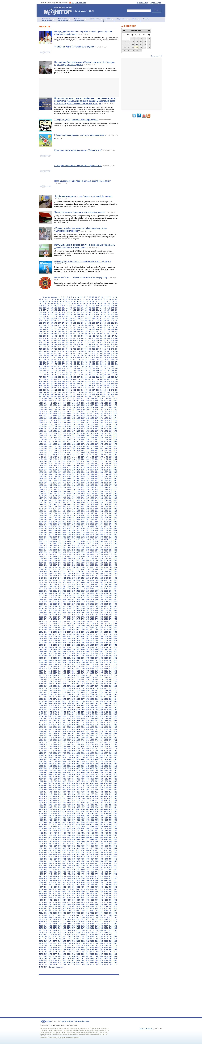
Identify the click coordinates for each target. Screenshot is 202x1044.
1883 (92, 509)
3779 (55, 751)
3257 (78, 684)
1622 (64, 476)
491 (74, 345)
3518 (106, 716)
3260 (92, 684)
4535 (92, 846)
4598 (69, 855)
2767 (92, 621)
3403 (45, 703)
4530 (69, 846)
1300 (69, 435)
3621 (110, 729)
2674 (55, 610)
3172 (78, 673)
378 (44, 334)
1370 (78, 444)
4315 (97, 818)
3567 (97, 723)
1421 (78, 450)
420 (44, 338)
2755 (115, 619)
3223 (78, 680)
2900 (78, 639)
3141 (92, 669)
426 (67, 338)
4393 (64, 829)
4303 (41, 818)
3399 (106, 701)
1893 (59, 511)
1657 (69, 481)
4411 (69, 831)
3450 (106, 708)
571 (59, 353)
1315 (59, 437)
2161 (41, 546)
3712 (59, 742)
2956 (101, 645)
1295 (45, 435)
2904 (97, 639)
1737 (45, 491)
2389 (73, 574)
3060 (110, 658)
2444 (92, 580)
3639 (115, 731)
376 (116, 332)
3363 (97, 697)
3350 (115, 695)
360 (55, 332)
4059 (92, 785)
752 (108, 371)
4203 (50, 805)
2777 (59, 623)
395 (108, 334)
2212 (41, 552)
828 (78, 379)
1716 (106, 487)
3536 (110, 718)
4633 (73, 859)
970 (59, 394)
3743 (45, 746)
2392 (87, 574)
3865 (59, 762)
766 (82, 373)
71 (98, 301)
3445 (83, 708)
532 (71, 349)
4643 (41, 861)
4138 (64, 796)
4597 (64, 855)
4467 (92, 837)
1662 (92, 481)
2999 (64, 651)
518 (97, 347)
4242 (73, 809)
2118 (78, 539)
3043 (110, 656)
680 (74, 364)
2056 (106, 530)
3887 (83, 764)
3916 (59, 768)
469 (71, 342)
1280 (55, 433)
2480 (101, 584)
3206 (78, 677)
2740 (45, 619)
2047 (64, 530)
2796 (69, 626)
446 (63, 340)
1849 (92, 504)
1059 (55, 405)
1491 (87, 459)
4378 (73, 826)
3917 (64, 768)
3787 (92, 751)
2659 (64, 608)
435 (101, 338)
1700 (110, 485)
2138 (92, 541)
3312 (97, 690)
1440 (87, 453)
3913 (45, 768)
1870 (110, 507)
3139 (83, 669)
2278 (110, 559)
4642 (115, 859)
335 (40, 330)
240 (78, 319)
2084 (78, 535)
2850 (83, 632)
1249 (69, 429)
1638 (59, 479)
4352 (110, 822)
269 (108, 321)
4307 (59, 818)
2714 (83, 615)
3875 (106, 762)
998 (86, 396)
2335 (59, 567)
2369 (59, 571)
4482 (83, 839)
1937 (106, 515)
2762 (69, 621)
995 (74, 396)
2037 (97, 528)
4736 (78, 872)
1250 (73, 429)
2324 (87, 565)
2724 (50, 617)
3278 (97, 686)
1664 (101, 481)
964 (116, 392)
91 (78, 304)
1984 (87, 522)
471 (78, 342)
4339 (50, 822)
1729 (87, 489)
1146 (64, 416)
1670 (50, 483)
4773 (92, 876)
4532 (78, 846)
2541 (69, 593)
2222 (87, 552)
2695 (73, 613)
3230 (110, 680)
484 (48, 345)
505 (48, 347)
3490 (55, 714)
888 (67, 386)
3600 (92, 727)
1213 (59, 425)
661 (82, 362)
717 (55, 368)
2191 (101, 548)
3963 (41, 775)
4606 (106, 855)
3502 (110, 714)
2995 (45, 651)
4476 (55, 839)
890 (74, 386)
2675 (59, 610)
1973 (115, 520)
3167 (55, 673)
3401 (115, 701)
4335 (110, 820)
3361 (87, 697)
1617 (41, 476)
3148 (45, 671)
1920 (106, 513)
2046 (59, 530)
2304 (73, 563)
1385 (69, 446)
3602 (101, 727)
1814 (87, 500)
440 (40, 340)
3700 (83, 740)
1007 (50, 399)
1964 (73, 520)
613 (59, 358)
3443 (73, 708)
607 (116, 355)
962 (108, 392)
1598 (110, 472)
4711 (41, 870)
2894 (50, 639)
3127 (106, 667)
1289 (97, 433)
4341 (59, 822)
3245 (101, 682)
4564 (69, 850)
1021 (115, 399)
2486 (50, 587)
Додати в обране (155, 2)
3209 (92, 677)
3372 (59, 699)
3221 (69, 680)
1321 (87, 437)
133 (71, 308)
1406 (87, 448)
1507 (83, 461)
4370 (115, 824)
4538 (106, 846)
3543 (64, 721)
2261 (110, 556)
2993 (115, 649)
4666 (69, 863)
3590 (45, 727)
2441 (78, 580)
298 (59, 325)
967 (48, 394)
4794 (110, 878)
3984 (59, 777)
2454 (59, 582)
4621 (97, 857)
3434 (110, 705)
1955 (110, 517)
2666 (97, 608)
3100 (59, 664)
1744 (78, 491)
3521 (41, 718)
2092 (115, 535)
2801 (92, 626)
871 (82, 384)
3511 (73, 716)
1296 (50, 435)
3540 (50, 721)
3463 (87, 710)
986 (40, 396)
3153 (69, 671)
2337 (69, 567)
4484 (92, 839)
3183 (50, 675)
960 (101, 392)
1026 (59, 401)
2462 (97, 582)
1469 (64, 457)
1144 (55, 416)
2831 (73, 630)
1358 (101, 442)
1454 (73, 455)
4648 (64, 861)
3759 (41, 749)
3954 (78, 772)
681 (78, 364)
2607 (59, 602)
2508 (73, 589)
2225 (101, 552)
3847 (55, 759)
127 (48, 308)
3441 (64, 708)
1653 (50, 481)
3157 (87, 671)
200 (86, 314)
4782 (55, 878)
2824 (41, 630)
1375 (101, 444)
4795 (115, 878)
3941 (97, 770)
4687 (87, 865)
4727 (115, 870)
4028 (106, 781)
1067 (92, 405)
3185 (59, 675)
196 (71, 314)
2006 (110, 524)
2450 (41, 582)
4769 (73, 876)
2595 (83, 600)
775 (116, 373)
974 (74, 394)
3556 (45, 723)
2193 (110, 548)
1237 (92, 427)
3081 (50, 662)
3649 (83, 734)
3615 (83, 729)
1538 (69, 466)
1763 (87, 494)
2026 (45, 528)
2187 (83, 548)
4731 (55, 872)
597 (78, 355)
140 (97, 308)
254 (52, 321)
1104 (106, 409)
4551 (87, 848)
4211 (87, 805)
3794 (45, 753)
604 (105, 355)
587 (40, 355)
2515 (106, 589)
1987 (101, 522)
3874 (101, 762)
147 (44, 310)
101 (108, 304)
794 (108, 375)
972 (67, 394)
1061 (64, 405)
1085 (97, 407)
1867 (97, 507)
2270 (73, 559)
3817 (73, 755)
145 (116, 308)
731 (108, 368)
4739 (92, 872)
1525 (87, 463)
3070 (78, 660)
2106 (101, 537)
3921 (83, 768)
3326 (83, 692)
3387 (50, 701)
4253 (45, 811)
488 (63, 345)
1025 (55, 401)
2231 (50, 554)
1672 (59, 483)
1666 (110, 481)
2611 (78, 602)
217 (71, 317)
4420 (110, 831)
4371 (41, 826)
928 (59, 390)
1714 (97, 487)
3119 (69, 667)
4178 (92, 800)
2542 (73, 593)
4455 (115, 835)
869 (74, 384)
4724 (101, 870)
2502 (45, 589)
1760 (73, 494)
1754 (45, 494)
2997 (55, 651)
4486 (101, 839)
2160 (115, 543)
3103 (73, 664)
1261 (45, 431)
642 (90, 360)
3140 (87, 669)
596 (74, 355)
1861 (69, 507)
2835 (92, 630)
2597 (92, 600)
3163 (115, 671)
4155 (64, 798)
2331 (41, 567)
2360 (97, 569)
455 (97, 340)
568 (48, 353)
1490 (83, 459)
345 (78, 330)
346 (82, 330)
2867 (83, 634)
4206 (64, 805)
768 (90, 373)
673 (48, 364)
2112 (50, 539)
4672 (97, 863)
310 (105, 325)
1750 (106, 491)
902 (40, 388)
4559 (45, 850)
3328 (92, 692)
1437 (73, 453)
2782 (83, 623)
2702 (106, 613)
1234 (78, 427)
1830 (83, 502)
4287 (45, 816)
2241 (97, 554)
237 (67, 319)
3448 (97, 708)
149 (52, 310)
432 (90, 338)
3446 (87, 708)
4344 (73, 822)
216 (67, 317)
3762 (55, 749)
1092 (50, 409)
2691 (55, 613)
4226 (78, 807)
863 (52, 384)
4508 (45, 844)
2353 (64, 569)
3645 (64, 734)
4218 (41, 807)
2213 (45, 552)
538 (93, 349)
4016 (50, 781)
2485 (45, 587)
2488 (59, 587)
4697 (55, 868)
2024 (115, 526)
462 (44, 342)
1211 (50, 425)
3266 (41, 686)
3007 (101, 651)
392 (97, 334)
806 (74, 377)
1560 (92, 468)
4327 (73, 820)
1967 (87, 520)
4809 (101, 881)
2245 (115, 554)
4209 (78, 805)
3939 (87, 770)
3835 (78, 757)
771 (101, 373)
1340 (97, 440)
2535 (41, 593)
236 (63, 319)
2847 (69, 632)
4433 (92, 833)
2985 (78, 649)
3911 (115, 766)
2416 (41, 578)
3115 (50, 667)
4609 (41, 857)
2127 (41, 541)
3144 (106, 669)
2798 (78, 626)
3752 (87, 746)
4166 (115, 798)
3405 (55, 703)
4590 (110, 852)
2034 (83, 528)
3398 (101, 701)
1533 (45, 466)
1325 (106, 437)
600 (90, 355)
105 (44, 306)
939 (101, 390)
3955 (83, 772)
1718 (115, 487)
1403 (73, 448)
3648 (78, 734)
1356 (92, 442)
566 (40, 353)
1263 (55, 431)
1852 (106, 504)
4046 (110, 783)
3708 (41, 742)
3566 (92, 723)
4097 (110, 790)
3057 (97, 658)
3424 (64, 705)
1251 (78, 429)
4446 (73, 835)
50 (116, 299)
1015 (87, 399)
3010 (115, 651)
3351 (41, 697)
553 (71, 351)
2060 (45, 533)
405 (67, 336)
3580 (78, 725)
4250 (110, 809)
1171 (101, 418)
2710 (64, 615)
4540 (115, 846)
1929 (69, 515)
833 (97, 379)
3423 (59, 705)
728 (97, 368)
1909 (55, 513)
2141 (106, 541)
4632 (69, 859)
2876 (45, 636)
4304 (45, 818)
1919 (101, 513)
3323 (69, 692)
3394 (83, 701)
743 (74, 371)
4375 (59, 826)
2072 (101, 533)
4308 (64, 818)
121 (105, 306)
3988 (78, 777)
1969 (97, 520)
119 (97, 306)
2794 (59, 626)
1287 (87, 433)
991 (59, 396)
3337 (55, 695)
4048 (41, 785)
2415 (115, 576)
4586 (92, 852)
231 (44, 319)
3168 (59, 673)
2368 (55, 571)
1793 (69, 498)
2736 (106, 617)
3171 (73, 673)
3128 (110, 667)
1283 (69, 433)
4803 (73, 881)
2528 (87, 591)
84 (57, 304)
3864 (55, 762)
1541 (83, 466)
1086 (101, 407)
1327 (115, 437)
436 (105, 338)
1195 (55, 422)
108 (55, 306)
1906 (41, 513)
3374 (69, 699)
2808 (45, 628)
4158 (78, 798)
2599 (101, 600)
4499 (83, 842)
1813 (83, 500)
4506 (115, 842)
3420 (45, 705)
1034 (97, 401)
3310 (87, 690)
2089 (101, 535)
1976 (50, 522)
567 (44, 353)
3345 (92, 695)
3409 (73, 703)
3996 (115, 777)
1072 (115, 405)
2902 (87, 639)
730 (105, 368)
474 (90, 342)
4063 (110, 785)
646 (105, 360)
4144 (92, 796)
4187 (55, 803)
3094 (110, 662)
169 (48, 312)
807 (78, 377)
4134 (45, 796)
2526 (78, 591)
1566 (41, 470)
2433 (41, 580)
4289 (55, 816)
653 (52, 362)
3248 (115, 682)
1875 (55, 509)
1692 (73, 485)
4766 (59, 876)
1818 (106, 500)
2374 (83, 571)
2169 (78, 546)
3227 (97, 680)
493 (82, 345)
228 (112, 317)
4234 (115, 807)
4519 (97, 844)
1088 (110, 407)
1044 (64, 403)
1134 (87, 414)
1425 (97, 450)
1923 (41, 515)
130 (59, 308)
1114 (73, 412)
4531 (73, 846)
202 (93, 314)
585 (112, 353)
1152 (92, 416)
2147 (55, 543)
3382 (106, 699)
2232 (55, 554)
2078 (50, 535)
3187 (69, 675)
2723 (45, 617)
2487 (55, 587)
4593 (45, 855)
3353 (50, 697)
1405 (83, 448)
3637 (106, 731)
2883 (78, 636)
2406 (73, 576)
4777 (110, 876)
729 (101, 368)
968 (52, 394)
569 (52, 353)
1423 (87, 450)
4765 (55, 876)
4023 (83, 781)
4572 (106, 850)
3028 (41, 656)
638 (74, 360)
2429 (101, 578)
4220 (50, 807)
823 (59, 379)
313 (116, 325)
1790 (55, 498)
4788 (83, 878)
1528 (101, 463)
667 (105, 362)
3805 (97, 753)
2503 (50, 589)
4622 (101, 857)
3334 (41, 695)
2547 (97, 593)
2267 (59, 559)
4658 (110, 861)
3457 (59, 710)
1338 (87, 440)
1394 (110, 446)
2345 (106, 567)
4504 (106, 842)
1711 (83, 487)
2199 (59, 550)
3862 (45, 762)
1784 (106, 496)
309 (101, 325)
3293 (87, 688)
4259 (73, 811)
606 (112, 355)
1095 (64, 409)
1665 (106, 481)
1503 (64, 461)
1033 (92, 401)
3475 (64, 712)
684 (90, 364)
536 (86, 349)
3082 (55, 662)
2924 (110, 641)
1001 (98, 396)
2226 (106, 552)
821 (52, 379)
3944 (110, 770)
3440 (59, 708)
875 (97, 384)
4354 (41, 824)
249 (112, 319)
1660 (83, 481)
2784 (92, 623)
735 (44, 371)
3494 (73, 714)
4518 (92, 844)
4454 (110, 835)
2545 (87, 593)
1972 (110, 520)
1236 (87, 427)
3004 (87, 651)
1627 (87, 476)
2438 (64, 580)
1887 (110, 509)
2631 (92, 604)
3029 (45, 656)
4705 (92, 868)
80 (46, 304)
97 (95, 304)
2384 (50, 574)
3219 (59, 680)
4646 (55, 861)
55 (52, 301)
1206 (106, 422)
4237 (50, 809)
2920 (92, 641)
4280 (92, 813)
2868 (87, 634)
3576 (59, 725)
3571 (115, 723)
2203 (78, 550)
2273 (87, 559)
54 (49, 301)
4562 (59, 850)
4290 (59, 816)
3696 (64, 740)
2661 (73, 608)
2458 (78, 582)
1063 (73, 405)
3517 (101, 716)
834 (101, 379)
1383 (59, 446)
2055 (101, 530)
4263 (92, 811)
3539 (45, 721)
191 (52, 314)
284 (86, 323)
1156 (110, 416)
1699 (106, 485)
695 (52, 366)
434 (97, 338)
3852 (78, 759)
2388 (69, 574)
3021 (87, 654)
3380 (97, 699)
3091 (97, 662)
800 (52, 377)
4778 (115, 876)
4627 (45, 859)
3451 (110, 708)
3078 (115, 660)
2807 (41, 628)
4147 (106, 796)
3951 (64, 772)
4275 (69, 813)
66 (84, 301)
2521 (55, 591)
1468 (59, 457)
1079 (69, 407)
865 (59, 384)
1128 (59, 414)
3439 (55, 708)
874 (93, 384)
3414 (97, 703)
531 (67, 349)
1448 (45, 455)
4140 (73, 796)
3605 (115, 727)
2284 (59, 561)
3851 (73, 759)
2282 (50, 561)
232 (48, 319)
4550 (83, 848)
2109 (115, 537)
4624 (110, 857)
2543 (78, 593)
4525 (45, 846)
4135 (50, 796)
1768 (110, 494)
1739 (55, 491)
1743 (73, 491)
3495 (78, 714)
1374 (97, 444)
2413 (106, 576)
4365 (92, 824)
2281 (45, 561)
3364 (101, 697)
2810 (55, 628)
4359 (64, 824)
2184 (69, 548)
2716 (92, 615)
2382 (41, 574)
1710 (78, 487)
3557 (50, 723)
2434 (45, 580)
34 (69, 299)
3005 (92, 651)
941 (108, 390)
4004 (73, 779)
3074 (97, 660)
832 (93, 379)
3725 (41, 744)
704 (86, 366)
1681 (101, 483)
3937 (78, 770)
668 (108, 362)
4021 (73, 781)
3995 (110, 777)
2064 (64, 533)
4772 (87, 876)
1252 (83, 429)
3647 (73, 734)
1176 (45, 420)
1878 (69, 509)
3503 (115, 714)
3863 (50, 762)
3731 (69, 744)
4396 (78, 829)
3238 (69, 682)
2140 (101, 541)
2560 (78, 595)
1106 (115, 409)
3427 (78, 705)
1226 (41, 427)
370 (93, 332)
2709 (59, 615)
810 (90, 377)
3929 (41, 770)
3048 (55, 658)
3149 (50, 671)
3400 (110, 701)
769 (93, 373)
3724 (115, 742)
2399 (41, 576)
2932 (69, 643)
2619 (115, 602)
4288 (50, 816)
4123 (73, 794)
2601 (110, 600)
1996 (64, 524)
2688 (41, 613)
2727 (64, 617)
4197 (101, 803)
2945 (50, 645)
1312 (45, 437)
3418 (115, 703)
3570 (110, 723)
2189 (92, 548)
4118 (50, 794)
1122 (110, 412)
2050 (78, 530)
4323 (55, 820)
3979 (115, 775)
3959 (101, 772)
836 (108, 379)
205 (105, 314)
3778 (50, 751)
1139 (110, 414)
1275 (110, 431)
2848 (73, 632)
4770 (78, 876)
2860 (50, 634)
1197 (64, 422)
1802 (110, 498)
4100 (45, 792)
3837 (87, 757)
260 (74, 321)
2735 (101, 617)
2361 (101, 569)
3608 (50, 729)
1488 (73, 459)
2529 (92, 591)
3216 (45, 680)
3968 (64, 775)
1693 (78, 485)
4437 (110, 833)
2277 (106, 559)
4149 (115, 796)
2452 (50, 582)
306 (90, 325)
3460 (73, 710)
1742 (69, 491)
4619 (87, 857)
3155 (78, 671)
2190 (97, 548)
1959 (50, 520)
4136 (55, 796)
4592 (41, 855)
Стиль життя (94, 19)
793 (105, 375)
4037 (69, 783)
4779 (41, 878)
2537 (50, 593)
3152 (64, 671)
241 (82, 319)
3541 (55, 721)
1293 (115, 433)
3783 (73, 751)
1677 (83, 483)
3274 (78, 686)
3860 (115, 759)
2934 (78, 643)
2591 (64, 600)
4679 (50, 865)
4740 (97, 872)
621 (90, 358)
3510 (69, 716)
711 (112, 366)
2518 (41, 591)
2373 (78, 571)
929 (63, 390)
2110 (41, 539)
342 (67, 330)
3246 (106, 682)
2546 (92, 593)
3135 (64, 669)
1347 (50, 442)
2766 (87, 621)
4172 (64, 800)
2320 (69, 565)
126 (44, 308)
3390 (64, 701)
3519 (110, 716)
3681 (73, 738)
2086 (87, 535)
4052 (59, 785)
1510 (97, 461)
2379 (106, 571)
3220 (64, 680)
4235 (41, 809)
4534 (87, 846)
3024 (101, 654)
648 (112, 360)
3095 (115, 662)
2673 (50, 610)
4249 (106, 809)
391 (93, 334)
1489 (78, 459)
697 (59, 366)
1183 (78, 420)
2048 (69, 530)
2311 (106, 563)
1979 (64, 522)
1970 (101, 520)
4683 (69, 865)
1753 (41, 494)
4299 (101, 816)
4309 (69, 818)
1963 (69, 520)
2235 (69, 554)
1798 (92, 498)
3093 (106, 662)
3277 (92, 686)
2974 (106, 647)
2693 (64, 613)
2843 (50, 632)
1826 (64, 502)
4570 (97, 850)
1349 (59, 442)
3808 (110, 753)
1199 (73, 422)
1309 (110, 435)
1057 (45, 405)
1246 (55, 429)
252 (44, 321)
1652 (45, 481)
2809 (50, 628)
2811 (59, 628)
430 (82, 338)
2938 (97, 643)
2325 (92, 565)
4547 (69, 848)
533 (74, 349)
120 (101, 306)
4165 (110, 798)
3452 (115, 708)
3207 (83, 677)
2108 (110, 537)
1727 (78, 489)
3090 (92, 662)
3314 (106, 690)
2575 (69, 597)
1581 (110, 470)
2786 (101, 623)
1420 (73, 450)
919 (105, 388)
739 (59, 371)
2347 (115, 567)
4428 (69, 833)
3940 (92, 770)
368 (86, 332)
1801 (106, 498)
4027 (101, 781)
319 (59, 327)
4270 (45, 813)
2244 (110, 554)
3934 (64, 770)
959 (97, 392)
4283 (106, 813)
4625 (115, 857)
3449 (101, 708)
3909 (106, 766)
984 (112, 394)
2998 (59, 651)
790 (93, 375)
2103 (87, 537)
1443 (101, 453)
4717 (69, 870)
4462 (69, 837)
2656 (50, 608)
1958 (45, 520)
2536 (45, 593)
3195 (106, 675)
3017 (69, 654)
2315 (45, 565)
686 (97, 364)
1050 (92, 403)
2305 (78, 563)
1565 (115, 468)
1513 (110, 461)
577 (82, 353)
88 (69, 304)
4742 (106, 872)
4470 (106, 837)
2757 (45, 621)
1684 (115, 483)
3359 (78, 697)
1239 (101, 427)
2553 (45, 595)
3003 (83, 651)
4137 (59, 796)
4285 (115, 813)
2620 (41, 604)
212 (52, 317)
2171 (87, 546)
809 (86, 377)
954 (78, 392)
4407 (50, 831)
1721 (50, 489)
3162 (110, 671)
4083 (45, 790)
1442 (97, 453)
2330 (115, 565)
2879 (59, 636)
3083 (59, 662)
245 (97, 319)
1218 (83, 425)
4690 (101, 865)
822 (55, 379)
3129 (115, 667)
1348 (55, 442)
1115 (78, 412)
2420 (59, 578)
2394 (97, 574)
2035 (87, 528)
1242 (115, 427)
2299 (50, 563)
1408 (97, 448)
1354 (83, 442)
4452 (101, 835)
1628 (92, 476)
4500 (87, 842)
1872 (41, 509)
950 (63, 392)
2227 (110, 552)
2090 (106, 535)
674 (52, 364)
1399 (55, 448)
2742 (55, 619)
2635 (110, 604)
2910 (45, 641)
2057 (110, 530)
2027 (50, 528)
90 (75, 304)
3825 (110, 755)
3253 (59, 684)
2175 (106, 546)
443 (52, 340)
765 (78, 373)
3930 (45, 770)
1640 (69, 479)
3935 (69, 770)
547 (48, 351)
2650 (101, 606)
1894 (64, 511)
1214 (64, 425)
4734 (69, 872)
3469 (115, 710)
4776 (106, 876)
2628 (78, 604)
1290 (101, 433)
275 (52, 323)
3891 (101, 764)
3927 (110, 768)
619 (82, 358)
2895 (55, 639)
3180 (115, 673)
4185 (45, 803)
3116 (55, 667)
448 (71, 340)
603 (101, 355)
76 (113, 301)
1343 (110, 440)
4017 (55, 781)
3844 (41, 759)
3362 (92, 697)
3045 (41, 658)
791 (97, 375)
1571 (64, 470)
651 (44, 362)
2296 (115, 561)
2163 (50, 546)
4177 (87, 800)
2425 (83, 578)
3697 (69, 740)
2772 (115, 621)
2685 (106, 610)
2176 (110, 546)
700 (71, 366)
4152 (50, 798)
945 (44, 392)
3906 (92, 766)
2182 (59, 548)
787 (82, 375)
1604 (59, 474)
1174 (115, 418)
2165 (59, 546)
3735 (87, 744)
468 (67, 342)
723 (78, 368)
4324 (59, 820)
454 (93, 340)
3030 (50, 656)
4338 (45, 822)
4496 (69, 842)
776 (40, 375)
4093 (92, 790)
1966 (83, 520)
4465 (83, 837)
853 (93, 381)
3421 (50, 705)
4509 (50, 844)
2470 (55, 584)
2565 (101, 595)
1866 (92, 507)
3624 (45, 731)
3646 (69, 734)
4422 (41, 833)
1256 (101, 429)
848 (74, 381)
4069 (59, 788)
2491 (73, 587)
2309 (97, 563)
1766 (101, 494)
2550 (110, 593)
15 (93, 297)
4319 (115, 818)
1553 (59, 468)
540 (101, 349)
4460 (59, 837)
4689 (97, 865)
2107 (106, 537)
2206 (92, 550)
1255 (97, 429)
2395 (101, 574)
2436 (55, 580)
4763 (45, 876)
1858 (55, 507)
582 (101, 353)
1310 (115, 435)
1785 (110, 496)
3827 (41, 757)
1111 (59, 412)
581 (97, 353)
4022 (78, 781)
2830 (69, 630)
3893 (110, 764)
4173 (69, 800)
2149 (64, 543)
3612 (69, 729)
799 (48, 377)
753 (112, 371)
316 (48, 327)
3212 (106, 677)
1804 (41, 500)
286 (93, 323)
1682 (106, 483)
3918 (69, 768)
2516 (110, 589)
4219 (45, 807)
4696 (50, 868)
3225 (87, 680)
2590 (59, 600)
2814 (73, 628)
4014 (41, 781)
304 (82, 325)
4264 (97, 811)
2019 (92, 526)
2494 (87, 587)
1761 (78, 494)
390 (90, 334)
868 (71, 384)
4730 (50, 872)
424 (59, 338)
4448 (83, 835)
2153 (83, 543)
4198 (106, 803)
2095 (50, 537)
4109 (87, 792)
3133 (55, 669)
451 (82, 340)
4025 (92, 781)
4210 (83, 805)
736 (48, 371)
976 (82, 394)
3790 (106, 751)
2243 (106, 554)
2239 (87, 554)
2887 (97, 636)
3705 (106, 740)
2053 (92, 530)
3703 (97, 740)
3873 (97, 762)
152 (63, 310)
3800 (73, 753)
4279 (87, 813)
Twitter (77, 2)
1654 (55, 481)
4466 (87, 837)
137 (86, 308)
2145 (45, 543)
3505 (45, 716)
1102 (97, 409)
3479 (83, 712)
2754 (110, 619)
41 (90, 299)
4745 (41, 874)
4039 (78, 783)
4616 (73, 857)
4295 (83, 816)
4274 (64, 813)
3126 (101, 667)
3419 (41, 705)
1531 (115, 463)
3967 (59, 775)
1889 (41, 511)
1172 (106, 418)
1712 (87, 487)
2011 (55, 526)
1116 (83, 412)
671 (40, 364)
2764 (78, 621)
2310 (101, 563)
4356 (50, 824)
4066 (45, 788)
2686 (110, 610)
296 (52, 325)
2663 (83, 608)
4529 (64, 846)
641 (86, 360)
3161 (106, 671)
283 (82, 323)
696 (55, 366)
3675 (45, 738)
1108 (45, 412)
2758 (50, 621)
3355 (59, 697)
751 (105, 371)
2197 (50, 550)
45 (101, 299)
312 (112, 325)
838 (116, 379)
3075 (101, 660)
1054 (110, 403)
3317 (41, 692)
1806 (50, 500)
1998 (73, 524)
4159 (83, 798)
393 (101, 334)
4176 (83, 800)
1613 (101, 474)
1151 (87, 416)
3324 (73, 692)
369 (90, 332)
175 (71, 312)
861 (44, 384)
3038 (87, 656)
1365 (55, 444)
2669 (110, 608)
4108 (83, 792)
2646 (83, 606)
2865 (73, 634)
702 (78, 366)
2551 (115, 593)
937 (93, 390)
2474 (73, 584)
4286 (41, 816)
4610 (45, 857)
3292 (83, 688)
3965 (50, 775)
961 (105, 392)
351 (101, 330)
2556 (59, 595)
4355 (45, 824)
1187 (97, 420)
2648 (92, 606)
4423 (45, 833)
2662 (78, 608)
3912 (41, 768)
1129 (64, 414)
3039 (92, 656)
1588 (64, 472)
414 (101, 336)
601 (93, 355)
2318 (59, 565)
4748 (55, 874)
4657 (106, 861)
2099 (69, 537)
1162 (59, 418)
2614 (92, 602)
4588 (101, 852)
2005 (106, 524)
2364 (115, 569)
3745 (55, 746)
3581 (83, 725)
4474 (45, 839)
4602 (87, 855)
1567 (45, 470)
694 (48, 366)
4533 (83, 846)
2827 (55, 630)
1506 (78, 461)
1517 (50, 463)
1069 (101, 405)
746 (86, 371)
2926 (41, 643)
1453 (69, 455)
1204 (97, 422)
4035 (59, 783)
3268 (50, 686)
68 (90, 301)
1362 (41, 444)
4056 (78, 785)
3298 (110, 688)
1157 (115, 416)
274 (48, 323)
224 (97, 317)
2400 (45, 576)
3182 (45, 675)
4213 (97, 805)
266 (97, 321)
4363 (83, 824)
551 (63, 351)
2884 (83, 636)
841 (48, 381)
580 (93, 353)
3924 (97, 768)
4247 (97, 809)
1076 (55, 407)
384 (67, 334)
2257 (92, 556)
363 (67, 332)
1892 (55, 511)
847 (71, 381)
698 (63, 366)
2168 (73, 546)
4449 (87, 835)
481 (116, 342)
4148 (110, 796)
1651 (41, 481)
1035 (101, 401)
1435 (64, 453)
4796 (41, 881)
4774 (97, 876)
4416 (92, 831)
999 (90, 396)
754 (116, 371)
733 (116, 368)
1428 (110, 450)
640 (82, 360)
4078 (101, 788)
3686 (97, 738)
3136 (69, 669)
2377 (97, 571)
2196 (45, 550)
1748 (97, 491)
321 (67, 327)
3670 (101, 736)
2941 (110, 643)
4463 (73, 837)
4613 (59, 857)
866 (63, 384)
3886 (78, 764)
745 (82, 371)
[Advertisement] (79, 87)
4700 (69, 868)
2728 (69, 617)
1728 (83, 489)
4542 (45, 848)
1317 (69, 437)
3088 (83, 662)
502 (116, 345)
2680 (83, 610)
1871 (115, 507)
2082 (69, 535)
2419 (55, 578)
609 (44, 358)
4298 (97, 816)
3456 (55, 710)
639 (78, 360)
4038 (73, 783)
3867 (69, 762)
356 (40, 332)
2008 (41, 526)
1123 (115, 412)
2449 (115, 580)
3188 (73, 675)
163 (105, 310)
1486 (64, 459)
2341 (87, 567)
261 (78, 321)
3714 (69, 742)
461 (40, 342)
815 (108, 377)
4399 (92, 829)
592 (59, 355)
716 (52, 368)
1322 (92, 437)
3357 (69, 697)
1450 (55, 455)
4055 (73, 785)
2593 (73, 600)
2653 (115, 606)
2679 (78, 610)
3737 (97, 744)
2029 (59, 528)
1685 (41, 485)
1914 (78, 513)
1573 (73, 470)
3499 (97, 714)
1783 (101, 496)
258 (67, 321)
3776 (41, 751)
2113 (55, 539)
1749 (101, 491)
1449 (50, 455)
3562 (73, 723)
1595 (97, 472)
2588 (50, 600)
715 (48, 368)
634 (59, 360)
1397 (45, 448)
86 (63, 304)
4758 (101, 874)
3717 (83, 742)
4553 (97, 848)
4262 (87, 811)
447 (67, 340)
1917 (92, 513)
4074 (83, 788)
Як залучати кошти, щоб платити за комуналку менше (79, 212)
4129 (101, 794)
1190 (110, 420)
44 (98, 299)
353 (108, 330)
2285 (64, 561)
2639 (50, 606)
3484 (106, 712)
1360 (110, 442)
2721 (115, 615)
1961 (59, 520)
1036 (106, 401)
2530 (97, 591)
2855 (106, 632)
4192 (78, 803)
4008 (92, 779)
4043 (97, 783)
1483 (50, 459)
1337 (83, 440)
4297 (92, 816)
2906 (106, 639)
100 (105, 304)
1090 (41, 409)
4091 (83, 790)
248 (108, 319)
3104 (78, 664)
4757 (97, 874)
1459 (97, 455)
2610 (73, 602)
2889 (106, 636)
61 (69, 301)
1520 (64, 463)
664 (93, 362)
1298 (59, 435)
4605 (101, 855)
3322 (64, 692)
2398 (115, 574)
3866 (64, 762)
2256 (87, 556)
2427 (92, 578)
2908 (115, 639)
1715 (101, 487)
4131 (110, 794)
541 (105, 349)
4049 (45, 785)
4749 (59, 874)
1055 (115, 403)
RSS (72, 2)
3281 (110, 686)
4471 (110, 837)
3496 (83, 714)
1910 (59, 513)
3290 (73, 688)
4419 (106, 831)
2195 (41, 550)
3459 (69, 710)
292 (116, 323)
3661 (59, 736)
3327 (87, 692)
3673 (115, 736)
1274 (106, 431)
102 (112, 304)
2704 (115, 613)
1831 (87, 502)
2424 (78, 578)
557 (86, 351)
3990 (87, 777)
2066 (73, 533)
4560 (50, 850)
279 (67, 323)
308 (97, 325)
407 (74, 336)
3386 (45, 701)
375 (112, 332)
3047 (50, 658)
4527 (55, 846)
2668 (106, 608)
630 (44, 360)
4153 (55, 798)
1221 (97, 425)
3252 (55, 684)
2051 (83, 530)
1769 (115, 494)
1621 (59, 476)
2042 (41, 530)
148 (48, 310)
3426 (73, 705)
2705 (41, 615)
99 (101, 304)
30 (57, 299)
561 (101, 351)
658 (71, 362)
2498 (106, 587)
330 (101, 327)
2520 (50, 591)
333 (112, 327)
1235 (83, 427)
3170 (69, 673)
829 (82, 379)
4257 (64, 811)
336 (44, 330)
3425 (69, 705)
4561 (55, 850)
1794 (73, 498)
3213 (110, 677)
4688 (92, 865)
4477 (59, 839)
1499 (45, 461)
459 (112, 340)
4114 (110, 792)
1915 (83, 513)
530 (63, 349)
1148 (73, 416)
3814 (59, 755)
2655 (45, 608)
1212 (55, 425)
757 (48, 373)
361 (59, 332)
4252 (41, 811)
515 (86, 347)
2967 (73, 647)
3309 (83, 690)
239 (74, 319)
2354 (69, 569)
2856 (110, 632)
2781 (78, 623)
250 (116, 319)
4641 (110, 859)
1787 (41, 498)
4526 (50, 846)
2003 (97, 524)
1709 (73, 487)
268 (105, 321)
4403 (110, 829)
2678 (73, 610)
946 (48, 392)
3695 (59, 740)
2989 (97, 649)
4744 (115, 872)
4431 (83, 833)
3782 (69, 751)
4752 (73, 874)
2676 (64, 610)
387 (78, 334)
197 (74, 314)
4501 (92, 842)
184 (105, 312)
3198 (41, 677)
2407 (78, 576)
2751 (97, 619)
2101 (78, 537)
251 (40, 321)
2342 (92, 567)
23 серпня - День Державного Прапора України (76, 120)
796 (116, 375)
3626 (55, 731)
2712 (73, 615)
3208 (87, 677)
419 (40, 338)
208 (116, 314)
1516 (45, 463)
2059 (41, 533)
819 (44, 379)
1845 (73, 504)
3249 (41, 684)
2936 (87, 643)
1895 (69, 511)
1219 (87, 425)
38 (81, 299)
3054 (83, 658)
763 (71, 373)
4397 (83, 829)
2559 (73, 595)
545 (40, 351)
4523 (115, 844)
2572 (55, 597)
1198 (69, 422)
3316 (115, 690)
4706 (97, 868)
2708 (55, 615)
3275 (83, 686)
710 (108, 366)
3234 (50, 682)
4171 (59, 800)
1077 (59, 407)
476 (97, 342)
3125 (97, 667)
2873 (110, 634)
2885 (87, 636)
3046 (45, 658)
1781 (92, 496)
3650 (87, 734)
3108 (97, 664)
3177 (101, 673)
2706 (45, 615)
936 (90, 390)
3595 (69, 727)
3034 (69, 656)
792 (101, 375)
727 (93, 368)
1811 (73, 500)
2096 (55, 537)
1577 (92, 470)
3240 (78, 682)
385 (71, 334)
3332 (110, 692)
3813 (55, 755)
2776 (55, 623)
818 (40, 379)
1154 (101, 416)
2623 (55, 604)
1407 (92, 448)
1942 (50, 517)
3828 (45, 757)
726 (90, 368)
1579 (101, 470)
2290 (87, 561)
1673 (64, 483)
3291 (78, 688)
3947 (45, 772)
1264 (59, 431)
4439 (41, 835)
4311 (78, 818)
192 (55, 314)
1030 (78, 401)
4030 (115, 781)
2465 (110, 582)
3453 (41, 710)
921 (112, 388)
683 (86, 364)
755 (40, 373)
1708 (69, 487)
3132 (50, 669)
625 (105, 358)
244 (93, 319)
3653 (101, 734)
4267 (110, 811)
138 (90, 308)
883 (48, 386)
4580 (64, 852)
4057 (83, 785)
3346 (97, 695)
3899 (59, 766)
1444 (106, 453)
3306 (69, 690)
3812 (50, 755)
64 (78, 301)
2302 (64, 563)
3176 (97, 673)
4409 (59, 831)
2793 (55, 626)
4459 (55, 837)
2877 (50, 636)
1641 (73, 479)
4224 (69, 807)
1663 (97, 481)
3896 (45, 766)
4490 (41, 842)
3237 (64, 682)
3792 (115, 751)
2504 (55, 589)
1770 (41, 496)
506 (52, 347)
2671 (41, 610)
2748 (83, 619)
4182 (110, 800)
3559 (59, 723)
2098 (64, 537)
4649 (69, 861)
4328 (78, 820)
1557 (78, 468)
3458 (64, 710)
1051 (97, 403)
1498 (41, 461)
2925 (115, 641)
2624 (59, 604)
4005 (78, 779)
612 (55, 358)
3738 (101, 744)
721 (71, 368)
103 (116, 304)
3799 (69, 753)
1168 (87, 418)
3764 (64, 749)
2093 (41, 537)
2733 (92, 617)
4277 (78, 813)
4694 (41, 868)
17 (99, 297)
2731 (83, 617)
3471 (45, 712)
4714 (55, 870)
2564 (97, 595)
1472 (78, 457)
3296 (101, 688)
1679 (92, 483)
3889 (92, 764)
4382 (92, 826)
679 (71, 364)
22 (113, 297)
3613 (73, 729)
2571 (50, 597)
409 (82, 336)
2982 (64, 649)
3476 (69, 712)
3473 (55, 712)
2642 (64, 606)
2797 (73, 626)
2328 (106, 565)
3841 (106, 757)
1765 (97, 494)
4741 (101, 872)
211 (48, 317)
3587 (110, 725)
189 (44, 314)
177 (78, 312)
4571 (101, 850)
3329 (97, 692)
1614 (106, 474)
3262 (101, 684)
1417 (59, 450)
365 (74, 332)
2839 (110, 630)
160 (93, 310)
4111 (97, 792)
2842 (45, 632)
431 (86, 338)
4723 (97, 870)
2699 (92, 613)
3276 (87, 686)
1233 (73, 427)
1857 (50, 507)
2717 (97, 615)
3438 (50, 708)
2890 (110, 636)
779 (52, 375)
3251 (50, 684)
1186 (92, 420)
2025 (41, 528)
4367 (101, 824)
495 (90, 345)
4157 (73, 798)
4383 (97, 826)
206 (108, 314)
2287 (73, 561)
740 (63, 371)
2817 (87, 628)
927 (55, 390)
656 (63, 362)
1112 (64, 412)
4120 (59, 794)
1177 (50, 420)
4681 (59, 865)
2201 (69, 550)
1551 (50, 468)
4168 (45, 800)
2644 (73, 606)
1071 (110, 405)
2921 (97, 641)
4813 (41, 883)
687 (101, 364)
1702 (41, 487)
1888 (115, 509)
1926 (55, 515)
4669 (83, 863)
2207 (97, 550)
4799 (55, 881)
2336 (64, 567)
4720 (83, 870)
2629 (83, 604)
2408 (83, 576)
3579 (73, 725)
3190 (83, 675)
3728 (55, 744)
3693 (50, 740)
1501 (55, 461)
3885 (73, 764)
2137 (87, 541)
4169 (50, 800)
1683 (110, 483)
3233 (45, 682)
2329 (110, 565)
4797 (45, 881)
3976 (101, 775)
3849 (64, 759)
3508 (59, 716)
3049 (59, 658)
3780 (59, 751)
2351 (55, 569)
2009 (45, 526)
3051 (69, 658)
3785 (83, 751)
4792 (101, 878)
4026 (97, 781)
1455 (78, 455)
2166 (64, 546)
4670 (87, 863)
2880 (64, 636)
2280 (41, 561)
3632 (83, 731)
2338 (73, 567)
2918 (83, 641)
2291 (92, 561)
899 (108, 386)
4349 (97, 822)
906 (55, 388)
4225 (73, 807)
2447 (106, 580)
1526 (92, 463)
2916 (73, 641)
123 (112, 306)
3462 (83, 710)
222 (90, 317)
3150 (55, 671)
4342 (64, 822)
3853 (83, 759)
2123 (101, 539)
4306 (55, 818)
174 (67, 312)
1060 (59, 405)
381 (55, 334)
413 (97, 336)
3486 (115, 712)
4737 (83, 872)
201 (90, 314)
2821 (106, 628)
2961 (45, 647)
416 (108, 336)
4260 (78, 811)
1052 (101, 403)
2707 (50, 615)
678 (67, 364)
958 (93, 392)
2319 (64, 565)
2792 (50, 626)
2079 (55, 535)
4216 (110, 805)
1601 (45, 474)
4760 (110, 874)
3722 (106, 742)
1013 (78, 399)
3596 (73, 727)
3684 (87, 738)
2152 (78, 543)
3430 (92, 705)
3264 (110, 684)
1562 (101, 468)
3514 (87, 716)
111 (67, 306)
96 (93, 304)
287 (97, 323)
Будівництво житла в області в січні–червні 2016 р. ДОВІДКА (82, 261)
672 (44, 364)
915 (90, 388)
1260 (41, 431)
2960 (41, 647)
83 (55, 304)
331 (105, 327)
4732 (59, 872)
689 (108, 364)
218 (74, 317)
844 (59, 381)
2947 (59, 645)
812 (97, 377)
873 (90, 384)
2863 (64, 634)
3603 (106, 727)
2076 (41, 535)
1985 (92, 522)
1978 (59, 522)
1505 (73, 461)
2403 (59, 576)
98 (98, 304)
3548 (87, 721)
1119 (97, 412)
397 (116, 334)
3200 (50, 677)
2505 (59, 589)
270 (112, 321)
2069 (87, 533)
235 (59, 319)
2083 (73, 535)
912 (78, 388)
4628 (50, 859)
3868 (73, 762)
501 (112, 345)
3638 (110, 731)
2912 (55, 641)
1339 (92, 440)
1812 (78, 500)
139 (93, 308)
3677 (55, 738)
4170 (55, 800)
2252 (69, 556)
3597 (78, 727)
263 (86, 321)
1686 (45, 485)
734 (40, 371)
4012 (110, 779)
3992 (97, 777)
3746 (59, 746)
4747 (50, 874)
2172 (92, 546)
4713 (50, 870)
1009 (59, 399)
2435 (50, 580)
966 (44, 394)
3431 (97, 705)
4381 (87, 826)
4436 (106, 833)
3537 (115, 718)
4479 (69, 839)
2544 (83, 593)
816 (112, 377)
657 (67, 362)
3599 (87, 727)
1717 (110, 487)
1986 (97, 522)
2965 (64, 647)
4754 (83, 874)
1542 (87, 466)
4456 (41, 837)
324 (78, 327)
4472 (115, 837)
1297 (55, 435)
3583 (92, 725)
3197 (115, 675)
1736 (41, 491)
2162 (45, 546)
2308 (92, 563)
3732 (73, 744)
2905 (101, 639)
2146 (50, 543)
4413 (78, 831)
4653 (87, 861)
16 (96, 297)
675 (55, 364)
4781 (50, 878)
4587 (97, 852)
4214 (101, 805)
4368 (106, 824)
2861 (55, 634)
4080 (110, 788)
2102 (83, 537)
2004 (101, 524)
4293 (73, 816)
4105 (69, 792)
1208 (115, 422)
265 (93, 321)
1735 (115, 489)
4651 (78, 861)
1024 (50, 401)
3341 (73, 695)
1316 (64, 437)
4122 (69, 794)
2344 (101, 567)
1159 (45, 418)
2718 (101, 615)
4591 (115, 852)
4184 (41, 803)
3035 (73, 656)
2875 (41, 636)
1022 (41, 401)
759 (55, 373)
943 (116, 390)
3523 (50, 718)
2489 (64, 587)
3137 (73, 669)
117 (90, 306)
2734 (97, 617)
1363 (45, 444)
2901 (83, 639)
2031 (69, 528)
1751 (110, 491)
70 (95, 301)
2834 (87, 630)
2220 (78, 552)
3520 (115, 716)
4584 (83, 852)
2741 (50, 619)
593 (63, 355)
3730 (64, 744)
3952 (69, 772)
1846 (78, 504)
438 (112, 338)
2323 (83, 565)
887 (63, 386)
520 (105, 347)
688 (105, 364)
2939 (101, 643)
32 (63, 299)
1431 (45, 453)
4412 (73, 831)
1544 (97, 466)
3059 (106, 658)
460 (116, 340)
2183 (64, 548)
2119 (83, 539)
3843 (115, 757)
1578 (97, 470)
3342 (78, 695)
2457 (73, 582)
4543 (50, 848)
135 (78, 308)
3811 (45, 755)
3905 (87, 766)
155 (74, 310)
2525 (73, 591)
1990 (115, 522)
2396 (106, 574)
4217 (115, 805)
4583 (78, 852)
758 (52, 373)
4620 (92, 857)
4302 (115, 816)
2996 (50, 651)
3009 (110, 651)
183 (101, 312)
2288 (78, 561)
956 (86, 392)
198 (78, 314)
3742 (41, 746)
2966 (69, 647)
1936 (101, 515)
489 (67, 345)
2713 (78, 615)
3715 (73, 742)
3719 (92, 742)
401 (52, 336)
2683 (97, 610)
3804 (92, 753)
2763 (73, 621)
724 (82, 368)
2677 (69, 610)
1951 (92, 517)
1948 (78, 517)
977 (86, 394)
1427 (106, 450)
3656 (115, 734)
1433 (55, 453)
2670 (115, 608)
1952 (97, 517)
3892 (106, 764)
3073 (92, 660)
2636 (115, 604)
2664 (87, 608)
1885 (101, 509)
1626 (83, 476)
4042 (92, 783)
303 (78, 325)
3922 (87, 768)
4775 (101, 876)
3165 (45, 673)
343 (71, 330)
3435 (115, 705)
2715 (87, 615)
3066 (59, 660)
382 (59, 334)
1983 (83, 522)
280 (71, 323)
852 (90, 381)
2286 (69, 561)
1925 (50, 515)
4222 (59, 807)
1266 (69, 431)
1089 (115, 407)
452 (86, 340)
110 (63, 306)
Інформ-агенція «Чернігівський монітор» (58, 10)
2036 (92, 528)
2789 (115, 623)
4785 (69, 878)
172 (59, 312)
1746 (87, 491)
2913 (59, 641)
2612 (83, 602)
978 (90, 394)
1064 (78, 405)
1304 (87, 435)
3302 (50, 690)
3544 (69, 721)
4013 (115, 779)
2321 (73, 565)
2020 (97, 526)
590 (52, 355)
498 (101, 345)
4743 (110, 872)
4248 (101, 809)
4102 (55, 792)
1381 (50, 446)
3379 (92, 699)
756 (44, 373)
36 (75, 299)
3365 (106, 697)
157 (82, 310)
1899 (87, 511)
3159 (97, 671)
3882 (59, 764)
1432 (50, 453)
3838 (92, 757)
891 (78, 386)
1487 (69, 459)
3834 (73, 757)
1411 (110, 448)
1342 (106, 440)
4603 (92, 855)
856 (105, 381)
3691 (41, 740)
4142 (83, 796)
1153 (97, 416)
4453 (106, 835)
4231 (101, 807)
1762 (83, 494)
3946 (41, 772)
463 (48, 342)
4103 (59, 792)
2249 (55, 556)
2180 (50, 548)
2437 (59, 580)
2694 (69, 613)
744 (78, 371)
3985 (64, 777)
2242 (101, 554)
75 (110, 301)
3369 (45, 699)
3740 (110, 744)
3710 (50, 742)
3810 (41, 755)
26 (46, 299)
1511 (101, 461)
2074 (110, 533)
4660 (41, 863)
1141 (41, 416)
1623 (69, 476)
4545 (59, 848)
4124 (78, 794)
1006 (45, 399)
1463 (115, 455)
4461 (64, 837)
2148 (59, 543)
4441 (50, 835)
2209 (106, 550)
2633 (101, 604)
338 (52, 330)
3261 (97, 684)
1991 (41, 524)
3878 (41, 764)
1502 (59, 461)
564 (112, 351)
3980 (41, 777)
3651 (92, 734)
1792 (64, 498)
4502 (97, 842)
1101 (92, 409)
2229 (41, 554)
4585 (87, 852)
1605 (64, 474)
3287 (59, 688)
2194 (115, 548)
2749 (87, 619)
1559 (87, 468)
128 (52, 308)
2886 (92, 636)
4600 (78, 855)
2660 (69, 608)
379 (48, 334)
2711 (69, 615)
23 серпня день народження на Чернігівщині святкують (80, 135)
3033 (64, 656)
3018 (73, 654)
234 (55, 319)
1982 (78, 522)
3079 (41, 662)
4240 (64, 809)
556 (82, 351)
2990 (101, 649)
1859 (59, 507)
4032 (45, 783)
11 (81, 297)
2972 (97, 647)
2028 (55, 528)
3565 (87, 723)
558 (90, 351)
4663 (55, 863)
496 (93, 345)
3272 (69, 686)
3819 (83, 755)
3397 (97, 701)
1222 (101, 425)
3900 (64, 766)
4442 (55, 835)
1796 (83, 498)
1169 (92, 418)
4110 (92, 792)
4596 (59, 855)
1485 (59, 459)
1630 (101, 476)
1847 (83, 504)
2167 (69, 546)
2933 (73, 643)
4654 (92, 861)
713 (40, 368)
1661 (87, 481)
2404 (64, 576)
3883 (64, 764)
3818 (78, 755)
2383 (45, 574)
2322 (78, 565)
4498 (78, 842)
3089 (87, 662)
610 (48, 358)
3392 (73, 701)
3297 (106, 688)
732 (112, 368)
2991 (106, 649)
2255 (83, 556)
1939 (115, 515)
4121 (64, 794)
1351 (69, 442)
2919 (87, 641)
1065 (83, 405)
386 (74, 334)
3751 (83, 746)
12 (84, 297)
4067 (50, 788)
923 (40, 390)
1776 (69, 496)
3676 (50, 738)
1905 (115, 511)
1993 (50, 524)
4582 (73, 852)
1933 (87, 515)
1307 (101, 435)
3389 (59, 701)
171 (55, 312)
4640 (106, 859)
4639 (101, 859)
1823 (50, 502)
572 (63, 353)
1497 (115, 459)
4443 (59, 835)
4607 (110, 855)
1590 (73, 472)
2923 (106, 641)
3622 (115, 729)
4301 (110, 816)
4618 (83, 857)
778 (48, 375)
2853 (97, 632)
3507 (55, 716)
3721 (101, 742)
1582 (115, 470)
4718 (73, 870)
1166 (78, 418)
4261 (83, 811)
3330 (101, 692)
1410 (106, 448)
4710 (115, 868)
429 (78, 338)
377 (40, 334)
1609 (83, 474)
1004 (112, 396)
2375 (87, 571)
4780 (45, 878)
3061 (115, 658)
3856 (97, 759)
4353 (115, 822)
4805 (83, 881)
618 (78, 358)
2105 (97, 537)
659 (74, 362)
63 (75, 301)
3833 (69, 757)
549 (55, 351)
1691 (69, 485)
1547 (110, 466)
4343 (69, 822)
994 (71, 396)
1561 (97, 468)
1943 (55, 517)
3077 (110, 660)
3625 (50, 731)
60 (66, 301)
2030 (64, 528)
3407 (64, 703)
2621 (45, 604)
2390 (78, 574)
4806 (87, 881)
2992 (110, 649)
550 (59, 351)
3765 (69, 749)
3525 (59, 718)
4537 (101, 846)
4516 (83, 844)
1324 (101, 437)
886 (59, 386)
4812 (115, 881)
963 (112, 392)
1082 (83, 407)
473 (86, 342)
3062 (41, 660)
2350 (50, 569)
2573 (59, 597)
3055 (87, 658)
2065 (69, 533)
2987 (87, 649)
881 (40, 386)
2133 (69, 541)
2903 (92, 639)
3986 (69, 777)
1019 (106, 399)
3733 (78, 744)
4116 (41, 794)
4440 (45, 835)
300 (67, 325)
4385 (106, 826)
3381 (101, 699)
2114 (59, 539)
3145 (110, 669)
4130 (106, 794)
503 (40, 347)
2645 (78, 606)
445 (59, 340)
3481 (92, 712)
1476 (97, 457)
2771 (110, 621)
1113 (69, 412)
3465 (97, 710)
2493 (83, 587)
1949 (83, 517)
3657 (41, 736)
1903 (106, 511)
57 (57, 301)
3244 (97, 682)
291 (112, 323)
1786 (115, 496)
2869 (92, 634)
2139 (97, 541)
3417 (110, 703)
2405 (69, 576)
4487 (106, 839)
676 (59, 364)
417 (112, 336)
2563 (92, 595)
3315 (110, 690)
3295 (97, 688)
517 (93, 347)
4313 (87, 818)
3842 (110, 757)
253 (48, 321)
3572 (41, 725)
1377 (110, 444)
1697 (97, 485)
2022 (106, 526)
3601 (97, 727)
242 (86, 319)
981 (101, 394)
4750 (64, 874)
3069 (73, 660)
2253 (73, 556)
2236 (73, 554)
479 (108, 342)
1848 (87, 504)
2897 (64, 639)
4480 (73, 839)
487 (59, 345)
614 (63, 358)
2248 (50, 556)
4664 (59, 863)
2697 (83, 613)
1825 (59, 502)
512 (74, 347)
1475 (92, 457)
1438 (78, 453)
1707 (64, 487)
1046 (73, 403)
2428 (97, 578)
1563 (106, 468)
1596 (101, 472)
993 (67, 396)
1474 (87, 457)
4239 (59, 809)
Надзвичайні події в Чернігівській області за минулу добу (80, 277)
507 (55, 347)
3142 (97, 669)
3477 (73, 712)
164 (108, 310)
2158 (106, 543)
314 (40, 327)
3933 (59, 770)
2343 (97, 567)
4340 (55, 822)
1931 (78, 515)
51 (40, 301)
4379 (78, 826)
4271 (50, 813)
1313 (50, 437)
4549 (78, 848)
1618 (45, 476)
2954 (92, 645)
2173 (97, 546)
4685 (78, 865)
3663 (69, 736)
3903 (78, 766)
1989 (110, 522)
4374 (55, 826)
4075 (87, 788)
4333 (101, 820)
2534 (115, 591)
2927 (45, 643)
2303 (69, 563)
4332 (97, 820)
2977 (41, 649)
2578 (83, 597)
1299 (64, 435)
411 (90, 336)
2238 (83, 554)
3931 (50, 770)
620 (86, 358)
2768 (97, 621)
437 (108, 338)
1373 (92, 444)
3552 (106, 721)
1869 (106, 507)
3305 (64, 690)
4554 (101, 848)
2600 (106, 600)
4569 (92, 850)
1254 (92, 429)
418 (116, 336)
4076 (92, 788)
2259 (101, 556)
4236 (45, 809)
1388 (83, 446)
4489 (115, 839)
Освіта (108, 19)
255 (55, 321)
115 (82, 306)
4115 (115, 792)
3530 (83, 718)
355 (116, 330)
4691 (106, 865)
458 (108, 340)
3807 (106, 753)
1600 (41, 474)
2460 (87, 582)
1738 (50, 491)
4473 (41, 839)
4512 (64, 844)
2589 (55, 600)
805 (71, 377)
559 (93, 351)
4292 (69, 816)
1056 (41, 405)
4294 (78, 816)
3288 (64, 688)
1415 (50, 450)
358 (48, 332)
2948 (64, 645)
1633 (115, 476)
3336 (50, 695)
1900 (92, 511)
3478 (78, 712)
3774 (110, 749)
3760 (45, 749)
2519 (45, 591)
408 (78, 336)
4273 (59, 813)
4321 (45, 820)
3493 (69, 714)
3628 (64, 731)
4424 (50, 833)
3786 (87, 751)
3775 (115, 749)
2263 (41, 559)
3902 (73, 766)
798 (44, 377)
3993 (101, 777)
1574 (78, 470)
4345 (78, 822)
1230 (59, 427)
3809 (115, 753)
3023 (97, 654)
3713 (64, 742)
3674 (41, 738)
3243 (92, 682)
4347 (87, 822)
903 (44, 388)
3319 (50, 692)
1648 (106, 479)
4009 (97, 779)
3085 (69, 662)
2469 (50, 584)
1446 (115, 453)
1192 (41, 422)
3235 (55, 682)
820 (48, 379)
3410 (78, 703)
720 (67, 368)
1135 (92, 414)
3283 (41, 688)
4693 (115, 865)
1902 (101, 511)
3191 (87, 675)
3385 (41, 701)
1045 (69, 403)
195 (67, 314)
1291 (106, 433)
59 (63, 301)
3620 (106, 729)
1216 (73, 425)
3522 (45, 718)
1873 (45, 509)
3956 (87, 772)
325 (82, 327)
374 (108, 332)
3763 (59, 749)
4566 (78, 850)
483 (44, 345)
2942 (115, 643)
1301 (73, 435)
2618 (110, 602)
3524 (55, 718)
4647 (59, 861)
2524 (69, 591)
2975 (110, 647)
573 (67, 353)
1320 (83, 437)
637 (71, 360)
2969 (83, 647)
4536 (97, 846)
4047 (115, 783)
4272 (55, 813)
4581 (69, 852)
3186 (64, 675)
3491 (59, 714)
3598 (83, 727)
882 (44, 386)
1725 (69, 489)
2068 (83, 533)
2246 (41, 556)
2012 (59, 526)
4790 (92, 878)
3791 (110, 751)
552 (67, 351)
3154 (73, 671)
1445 (110, 453)
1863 (78, 507)
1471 (73, 457)
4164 (106, 798)
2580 (92, 597)
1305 (92, 435)
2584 (110, 597)
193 (59, 314)
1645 (92, 479)
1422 (83, 450)
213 (55, 317)
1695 (87, 485)
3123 (87, 667)
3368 (41, 699)
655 (59, 362)
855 (101, 381)
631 (48, 360)
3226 (92, 680)
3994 (106, 777)
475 (93, 342)
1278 (45, 433)
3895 (41, 766)
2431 (110, 578)
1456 (83, 455)
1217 (78, 425)
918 (101, 388)
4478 (64, 839)
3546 (78, 721)
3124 (92, 667)
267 (101, 321)
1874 (50, 509)
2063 (59, 533)
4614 (64, 857)
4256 (59, 811)
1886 (106, 509)
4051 (55, 785)
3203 (64, 677)
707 (97, 366)
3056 (92, 658)
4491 (45, 842)
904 (48, 388)
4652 (83, 861)
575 (74, 353)
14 (90, 297)
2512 (92, 589)
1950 (87, 517)
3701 (87, 740)
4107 (78, 792)
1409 (101, 448)
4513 (69, 844)
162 (101, 310)
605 (108, 355)
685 (93, 364)
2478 (92, 584)
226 (105, 317)
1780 (87, 496)
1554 (64, 468)
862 (48, 384)
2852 (92, 632)
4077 (97, 788)
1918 (97, 513)
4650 (73, 861)
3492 (64, 714)
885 (55, 386)
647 (108, 360)
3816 (69, 755)
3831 (59, 757)
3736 (92, 744)
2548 (101, 593)
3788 (97, 751)
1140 (115, 414)
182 (97, 312)
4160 (87, 798)
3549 (92, 721)
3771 (97, 749)
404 (63, 336)
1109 (50, 412)
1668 (41, 483)
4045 (106, 783)
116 (86, 306)
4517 (87, 844)
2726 (59, 617)
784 (71, 375)
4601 (83, 855)
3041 (101, 656)
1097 (73, 409)
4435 (101, 833)
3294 (92, 688)
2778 (64, 623)
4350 (101, 822)
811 (93, 377)
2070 (92, 533)
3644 (59, 734)
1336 (78, 440)
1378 (115, 444)
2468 (45, 584)
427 (71, 338)
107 (52, 306)
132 (67, 308)
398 (40, 336)
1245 (50, 429)
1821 (41, 502)
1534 (50, 466)
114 (78, 306)
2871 (101, 634)
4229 (92, 807)
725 (86, 368)
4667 (73, 863)
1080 (73, 407)
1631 (106, 476)
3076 (106, 660)
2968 (78, 647)
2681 (87, 610)
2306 (83, 563)
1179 (59, 420)
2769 (101, 621)
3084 (64, 662)
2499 (110, 587)
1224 (110, 425)
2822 (110, 628)
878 (108, 384)
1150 (83, 416)
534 (78, 349)
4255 (55, 811)
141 (101, 308)
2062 (55, 533)
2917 (78, 641)
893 (86, 386)
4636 (87, 859)
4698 (59, 868)
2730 (78, 617)
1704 (50, 487)
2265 (50, 559)
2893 (45, 639)
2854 (101, 632)
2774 (45, 623)
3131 (45, 669)
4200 (115, 803)
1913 (73, 513)
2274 (92, 559)
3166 (50, 673)
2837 (101, 630)
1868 (101, 507)
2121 (92, 539)
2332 (45, 567)
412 (93, 336)
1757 (59, 494)
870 (78, 384)
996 (78, 396)
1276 (115, 431)
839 (40, 381)
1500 (50, 461)
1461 (106, 455)
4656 (101, 861)
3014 (55, 654)
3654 (106, 734)
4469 (101, 837)
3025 (106, 654)
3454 (45, 710)
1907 (45, 513)
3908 (101, 766)
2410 (92, 576)
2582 (101, 597)
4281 (97, 813)
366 (78, 332)
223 (93, 317)
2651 (106, 606)
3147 (41, 671)
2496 (97, 587)
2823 (115, 628)
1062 (69, 405)
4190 (69, 803)
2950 (73, 645)
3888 (87, 764)
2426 (87, 578)
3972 (83, 775)
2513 (97, 589)
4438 (115, 833)
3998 (45, 779)
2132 (64, 541)
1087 (106, 407)
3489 (50, 714)
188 (40, 314)
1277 (41, 433)
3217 (50, 680)
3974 (92, 775)
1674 (69, 483)
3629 (69, 731)
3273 (73, 686)
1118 (92, 412)
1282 (64, 433)
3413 (92, 703)
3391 (69, 701)
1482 (45, 459)
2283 (55, 561)
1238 (97, 427)
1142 (45, 416)
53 (46, 301)
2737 (110, 617)
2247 (45, 556)
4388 (41, 829)
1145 (59, 416)
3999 (50, 779)
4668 (78, 863)
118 (93, 306)
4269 (41, 813)
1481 (41, 459)
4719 (78, 870)
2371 (69, 571)
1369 (73, 444)
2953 (87, 645)
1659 (78, 481)
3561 (69, 723)
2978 (45, 649)
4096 (106, 790)
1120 (101, 412)
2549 (106, 593)
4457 (45, 837)
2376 (92, 571)
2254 (78, 556)
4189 (64, 803)
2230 (45, 554)
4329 (83, 820)
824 (63, 379)
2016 (78, 526)
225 (101, 317)
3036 (78, 656)
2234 (64, 554)
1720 (45, 489)
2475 (78, 584)
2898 (69, 639)
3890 (97, 764)
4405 (41, 831)
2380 (110, 571)
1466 (50, 457)
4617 (78, 857)
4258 (69, 811)
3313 (101, 690)
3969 (69, 775)
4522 (110, 844)
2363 (110, 569)
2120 (87, 539)
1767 (106, 494)
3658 (45, 736)
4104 (64, 792)
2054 (97, 530)
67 (87, 301)
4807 (92, 881)
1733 (106, 489)
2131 (59, 541)
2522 (59, 591)
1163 (64, 418)
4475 (50, 839)
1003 (108, 396)
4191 (73, 803)
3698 (73, 740)
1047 (78, 403)
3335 (45, 695)
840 (44, 381)
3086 (73, 662)
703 (82, 366)
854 (97, 381)
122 (108, 306)
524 (40, 349)
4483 (87, 839)
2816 (83, 628)
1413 (41, 450)
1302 (78, 435)
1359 (106, 442)
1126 (50, 414)
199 (82, 314)
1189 (106, 420)
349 (93, 330)
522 (112, 347)
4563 (64, 850)
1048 (83, 403)
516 (90, 347)
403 (59, 336)
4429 (73, 833)
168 (44, 312)
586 (116, 353)
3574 (50, 725)
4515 (78, 844)
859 (116, 381)
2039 (106, 528)
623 (97, 358)
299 (63, 325)
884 (52, 386)
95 (90, 304)
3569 (106, 723)
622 (93, 358)
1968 (92, 520)
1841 (55, 504)
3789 (101, 751)
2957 (106, 645)
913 (82, 388)
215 (63, 317)
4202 (45, 805)
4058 (87, 785)
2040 (110, 528)
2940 (106, 643)
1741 (64, 491)
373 (105, 332)
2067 (78, 533)
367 (82, 332)
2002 (92, 524)
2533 (110, 591)
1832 (92, 502)
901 (116, 386)
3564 (83, 723)
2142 (110, 541)
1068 (97, 405)
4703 (83, 868)
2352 (59, 569)
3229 (106, 680)
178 (82, 312)
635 (63, 360)
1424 (92, 450)
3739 (106, 744)
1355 (87, 442)
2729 (73, 617)
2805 (110, 626)
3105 (83, 664)
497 (97, 345)
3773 (106, 749)
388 (82, 334)
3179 (110, 673)
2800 (87, 626)
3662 (64, 736)
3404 (50, 703)
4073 (78, 788)
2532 (106, 591)
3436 (41, 708)
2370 (64, 571)
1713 (92, 487)
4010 (101, 779)
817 (116, 377)
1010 (64, 399)
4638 (97, 859)
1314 (55, 437)
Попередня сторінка (50, 297)
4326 (69, 820)
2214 (50, 552)
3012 (45, 654)
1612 (97, 474)
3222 (73, 680)
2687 (115, 610)
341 (63, 330)
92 (81, 304)
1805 (45, 500)
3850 (69, 759)
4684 (73, 865)
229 (116, 317)
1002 (103, 396)
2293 (101, 561)
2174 (101, 546)
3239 (73, 682)
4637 (92, 859)
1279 (50, 433)
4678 (45, 865)
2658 (59, 608)
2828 (59, 630)
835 (105, 379)
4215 (106, 805)
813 (101, 377)
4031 (41, 783)
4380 (83, 826)
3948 (50, 772)
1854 (115, 504)
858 (112, 381)
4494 (59, 842)
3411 (83, 703)
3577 (64, 725)
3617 (92, 729)
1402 (69, 448)
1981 (73, 522)
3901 (69, 766)
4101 (50, 792)
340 (59, 330)
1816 (97, 500)
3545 (73, 721)
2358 (87, 569)
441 (44, 340)
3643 (55, 734)
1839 (45, 504)
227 (108, 317)
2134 (73, 541)
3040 (97, 656)
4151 (45, 798)
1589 (69, 472)
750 (101, 371)
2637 (41, 606)
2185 (73, 548)
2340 (83, 567)
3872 (92, 762)
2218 (69, 552)
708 (101, 366)
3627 (59, 731)
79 (43, 304)
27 (49, 299)
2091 (110, 535)
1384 (64, 446)
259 (71, 321)
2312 (110, 563)
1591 (78, 472)
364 (71, 332)
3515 (92, 716)
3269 (55, 686)
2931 (64, 643)
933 (78, 390)
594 (67, 355)
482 (40, 345)
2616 (101, 602)
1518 (55, 463)
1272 (97, 431)
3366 (110, 697)
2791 (45, 626)
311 (108, 325)
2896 (59, 639)
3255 (69, 684)
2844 (55, 632)
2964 (59, 647)
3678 (59, 738)
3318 (45, 692)
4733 (64, 872)
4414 (83, 831)
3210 (97, 677)
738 (55, 371)
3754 (97, 746)
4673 (101, 863)
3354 (55, 697)
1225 (115, 425)
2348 (41, 569)
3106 (87, 664)
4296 (87, 816)
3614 (78, 729)
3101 (64, 664)
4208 (73, 805)
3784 (78, 751)
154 (71, 310)
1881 (83, 509)
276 (55, 323)
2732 (87, 617)
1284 (73, 433)
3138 (78, 669)
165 (112, 310)
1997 (69, 524)
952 (71, 392)
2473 (69, 584)
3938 (83, 770)
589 (48, 355)
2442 (83, 580)
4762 (41, 876)
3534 (101, 718)
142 (105, 308)
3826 (115, 755)
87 (66, 304)
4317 (106, 818)
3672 (110, 736)
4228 (87, 807)
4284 (110, 813)
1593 (87, 472)
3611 (64, 729)
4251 (115, 809)
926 (52, 390)
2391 (83, 574)
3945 (115, 770)
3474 (59, 712)
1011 (69, 399)
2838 (106, 630)
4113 (106, 792)
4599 (73, 855)
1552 (55, 468)
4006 (83, 779)
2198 (55, 550)
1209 (41, 425)
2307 (87, 563)
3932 (55, 770)
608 (40, 358)
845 (63, 381)
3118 (64, 667)
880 (116, 384)
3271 (64, 686)
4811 (110, 881)
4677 (41, 865)
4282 (101, 813)
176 (74, 312)
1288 (92, 433)
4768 (69, 876)
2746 (73, 619)
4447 (78, 835)
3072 (87, 660)
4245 (87, 809)
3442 (69, 708)
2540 (64, 593)
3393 (78, 701)
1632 (110, 476)
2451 (45, 582)
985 (116, 394)
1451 (59, 455)
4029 (110, 781)
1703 (45, 487)
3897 (50, 766)
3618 (97, 729)
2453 (55, 582)
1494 (101, 459)
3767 (78, 749)
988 (48, 396)
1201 (83, 422)
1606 (69, 474)
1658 (73, 481)
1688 (55, 485)
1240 (106, 427)
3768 (83, 749)
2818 (92, 628)
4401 (101, 829)
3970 (73, 775)
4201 (41, 805)
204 (101, 314)
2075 (115, 533)
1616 (115, 474)
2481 (106, 584)
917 (97, 388)
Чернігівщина (47, 19)
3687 (101, 738)
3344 (87, 695)
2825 (45, 630)
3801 (78, 753)
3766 (73, 749)
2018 (87, 526)
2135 (78, 541)
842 (52, 381)
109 (59, 306)
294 (44, 325)
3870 (83, 762)
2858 (41, 634)
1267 (73, 431)
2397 (110, 574)
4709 (110, 868)
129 (55, 308)
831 (90, 379)
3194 (101, 675)
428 (74, 338)
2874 (115, 634)
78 (40, 304)
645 (101, 360)
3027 (115, 654)
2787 (106, 623)
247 (105, 319)
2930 (59, 643)
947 (52, 392)
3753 (92, 746)
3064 (50, 660)
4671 (92, 863)
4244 (83, 809)
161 (97, 310)
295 (48, 325)
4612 (55, 857)
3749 (73, 746)
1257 (106, 429)
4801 (64, 881)
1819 (110, 500)
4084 (50, 790)
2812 (64, 628)
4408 (55, 831)
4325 (64, 820)
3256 (73, 684)
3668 (92, 736)
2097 (59, 537)
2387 (64, 574)
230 (40, 319)
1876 (59, 509)
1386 (73, 446)
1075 (50, 407)
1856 (45, 507)
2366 (45, 571)
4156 (69, 798)
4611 (50, 857)
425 (63, 338)
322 (71, 327)
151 (59, 310)
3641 (45, 734)
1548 (115, 466)
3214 (115, 677)
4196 (97, 803)
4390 (50, 829)
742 (71, 371)
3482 (97, 712)
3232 (41, 682)
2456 (69, 582)
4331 (92, 820)
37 (78, 299)
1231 (64, 427)
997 (82, 396)
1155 (106, 416)
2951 (78, 645)
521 (108, 347)
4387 (115, 826)
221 (86, 317)
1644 (87, 479)
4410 (64, 831)
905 (52, 388)
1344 (115, 440)
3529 (78, 718)
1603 (55, 474)
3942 (101, 770)
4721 (87, 870)
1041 (50, 403)
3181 (41, 675)
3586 (106, 725)
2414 (110, 576)
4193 (83, 803)
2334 (55, 567)
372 (101, 332)
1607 (73, 474)
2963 (55, 647)
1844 (69, 504)
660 (78, 362)
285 (90, 323)
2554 (50, 595)
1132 (78, 414)
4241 (69, 809)
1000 (94, 396)
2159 (110, 543)
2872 (106, 634)
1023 (45, 401)
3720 (97, 742)
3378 (87, 699)
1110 (55, 412)
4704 (87, 868)
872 (86, 384)
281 (74, 323)
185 (108, 312)
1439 (83, 453)
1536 (59, 466)
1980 (69, 522)
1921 (110, 513)
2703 (110, 613)
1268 (78, 431)
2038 (101, 528)
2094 (45, 537)
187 (116, 312)
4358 (59, 824)
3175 (92, 673)
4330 (87, 820)
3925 (101, 768)
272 (40, 323)
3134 (59, 669)
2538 (55, 593)
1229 (55, 427)
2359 (92, 569)
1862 (73, 507)
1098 (78, 409)
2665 (92, 608)
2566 (106, 595)
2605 (50, 602)
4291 (64, 816)
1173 (110, 418)
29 (55, 299)
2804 (106, 626)
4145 (97, 796)
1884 (97, 509)
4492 (50, 842)
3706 (110, 740)
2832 (78, 630)
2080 (59, 535)
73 (104, 301)
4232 (106, 807)
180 (90, 312)
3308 (78, 690)
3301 (45, 690)
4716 (64, 870)
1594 (92, 472)
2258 (97, 556)
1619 (50, 476)
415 (105, 336)
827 (74, 379)
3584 (97, 725)
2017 (83, 526)
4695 (45, 868)
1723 (59, 489)
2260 (106, 556)
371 (97, 332)
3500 (101, 714)
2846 (64, 632)
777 (44, 375)
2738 (115, 617)
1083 (87, 407)
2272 (83, 559)
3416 (106, 703)
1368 (69, 444)
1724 (64, 489)
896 (97, 386)
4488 (110, 839)
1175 (41, 420)
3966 (55, 775)
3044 (115, 656)
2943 (41, 645)
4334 (106, 820)
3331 (106, 692)
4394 (69, 829)
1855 (41, 507)
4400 (97, 829)
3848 (59, 759)
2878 (55, 636)
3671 (106, 736)
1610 (87, 474)
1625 (78, 476)
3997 (41, 779)
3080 (45, 662)
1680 (97, 483)
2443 (87, 580)
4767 (64, 876)
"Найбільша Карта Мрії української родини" (74, 47)
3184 (55, 675)
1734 (110, 489)
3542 (59, 721)
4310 (73, 818)
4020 (69, 781)
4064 (115, 785)
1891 (50, 511)
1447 (41, 455)
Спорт (134, 19)
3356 (64, 697)
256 (59, 321)
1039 (41, 403)
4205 (59, 805)
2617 (106, 602)
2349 (45, 569)
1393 (106, 446)
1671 (55, 483)
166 (116, 310)
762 (67, 373)
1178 (55, 420)
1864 (83, 507)
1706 (59, 487)
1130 (69, 414)
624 (101, 358)
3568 (101, 723)
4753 (78, 874)
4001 (59, 779)
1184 (83, 420)
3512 (78, 716)
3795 (50, 753)
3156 (83, 671)
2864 (69, 634)
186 (112, 312)
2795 (64, 626)
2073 (106, 533)
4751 (69, 874)
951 (67, 392)
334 (116, 327)
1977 (55, 522)
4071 (69, 788)
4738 (87, 872)
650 (40, 362)
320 (63, 327)
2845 (59, 632)
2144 (41, 543)
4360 (69, 824)
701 (74, 366)
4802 (69, 881)
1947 (73, 517)
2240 (92, 554)
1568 (50, 470)
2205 (87, 550)
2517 (115, 589)
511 (71, 347)
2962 (50, 647)
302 (74, 325)
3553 (110, 721)
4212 (92, 805)
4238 (55, 809)
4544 (55, 848)
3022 (92, 654)
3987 (73, 777)
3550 (97, 721)
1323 (97, 437)
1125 (45, 414)
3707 (115, 740)
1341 (101, 440)
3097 (45, 664)
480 (112, 342)
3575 (55, 725)
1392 (101, 446)
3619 (101, 729)
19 (105, 297)
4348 (92, 822)
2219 (73, 552)
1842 (59, 504)
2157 (101, 543)
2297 (41, 563)
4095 (101, 790)
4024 (87, 781)
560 (97, 351)
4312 (83, 818)
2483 (115, 584)
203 (97, 314)
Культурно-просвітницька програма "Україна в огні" (78, 150)
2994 (41, 651)
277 (59, 323)
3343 (83, 695)
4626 (41, 859)
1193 (45, 422)
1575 (83, 470)
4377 (69, 826)
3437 (45, 708)
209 (40, 317)
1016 (92, 399)
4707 (101, 868)
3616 (87, 729)
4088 (69, 790)
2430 (106, 578)
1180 (64, 420)
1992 (45, 524)
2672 (45, 610)
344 (74, 330)
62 (72, 301)
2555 (55, 595)
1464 (41, 457)
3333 (115, 692)
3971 (78, 775)
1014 (83, 399)
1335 (73, 440)
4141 (78, 796)
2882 (73, 636)
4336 (115, 820)
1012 (73, 399)
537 (90, 349)
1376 (106, 444)
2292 (97, 561)
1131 (73, 414)
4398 (87, 829)
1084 (92, 407)
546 (44, 351)
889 (71, 386)
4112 (101, 792)
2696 (78, 613)
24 (40, 299)
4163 (101, 798)
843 (55, 381)
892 (82, 386)
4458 (50, 837)
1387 (78, 446)
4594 (50, 855)
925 (48, 390)
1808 (59, 500)
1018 (101, 399)
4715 (59, 870)
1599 (115, 472)
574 (71, 353)
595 (71, 355)
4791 (97, 878)
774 (112, 373)
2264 (45, 559)
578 (86, 353)
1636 (50, 479)
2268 (64, 559)
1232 (69, 427)
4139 (69, 796)
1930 (73, 515)
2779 (69, 623)
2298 (45, 563)
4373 (50, 826)
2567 (110, 595)
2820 (101, 628)
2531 (101, 591)
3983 (55, 777)
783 (67, 375)
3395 (87, 701)
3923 (92, 768)
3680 (69, 738)
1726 (73, 489)
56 (55, 301)
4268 (115, 811)
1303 (83, 435)
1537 (64, 466)
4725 (106, 870)
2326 (97, 565)
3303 (55, 690)
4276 (73, 813)
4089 (73, 790)
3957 (92, 772)
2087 (92, 535)
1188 (101, 420)
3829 (50, 757)
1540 (78, 466)
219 (78, 317)
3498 (92, 714)
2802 (97, 626)
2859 (45, 634)
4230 (97, 807)
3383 (110, 699)
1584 (45, 472)
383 (63, 334)
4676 (115, 863)
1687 (50, 485)
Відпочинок (121, 19)
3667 (87, 736)
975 (78, 394)
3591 (50, 727)
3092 (101, 662)
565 (116, 351)
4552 (92, 848)
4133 (41, 796)
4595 (55, 855)
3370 (50, 699)
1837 (115, 502)
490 (71, 345)
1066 (87, 405)
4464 (78, 837)
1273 (101, 431)
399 (44, 336)
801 (55, 377)
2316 (50, 565)
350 (97, 330)
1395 (115, 446)
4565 (73, 850)
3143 (101, 669)
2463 (101, 582)
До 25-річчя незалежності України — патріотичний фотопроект (83, 196)
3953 (73, 772)
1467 (55, 457)
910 (71, 388)
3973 (87, 775)
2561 (83, 595)
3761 (50, 749)
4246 (92, 809)
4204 (55, 805)
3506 (50, 716)
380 (52, 334)
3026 (110, 654)
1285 (78, 433)
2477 (87, 584)
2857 (115, 632)
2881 (69, 636)
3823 (101, 755)
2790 (41, 626)
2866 (78, 634)
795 (112, 375)
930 (67, 390)
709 (105, 366)
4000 (55, 779)
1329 (45, 440)
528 (55, 349)
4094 (97, 790)
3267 (45, 686)
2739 (41, 619)
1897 (78, 511)
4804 (78, 881)
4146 (101, 796)
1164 (69, 418)
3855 (92, 759)
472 (82, 342)
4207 (69, 805)
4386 (110, 826)
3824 (106, 755)
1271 (92, 431)
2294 (106, 561)
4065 (41, 788)
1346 (45, 442)
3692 (45, 740)
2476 (83, 584)
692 (40, 366)
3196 (110, 675)
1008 (55, 399)
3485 (110, 712)
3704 (101, 740)
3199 (45, 677)
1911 (64, 513)
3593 (59, 727)
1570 (59, 470)
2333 (50, 567)
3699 (78, 740)
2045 (55, 530)
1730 (92, 489)
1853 (110, 504)
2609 (69, 602)
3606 (41, 729)
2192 (106, 548)
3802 (83, 753)
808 (82, 377)
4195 (92, 803)
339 (55, 330)
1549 (41, 468)
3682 (78, 738)
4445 (69, 835)
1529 (106, 463)
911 (74, 388)
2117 (73, 539)
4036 (64, 783)
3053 (78, 658)
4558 (41, 850)
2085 (83, 535)
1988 (106, 522)
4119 (55, 794)
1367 (64, 444)
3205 (73, 677)
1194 (50, 422)
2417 (45, 578)
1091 (45, 409)
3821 (92, 755)
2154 (87, 543)
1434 (59, 453)
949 (59, 392)
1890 (45, 511)
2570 (45, 597)
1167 (83, 418)
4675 (110, 863)
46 (104, 299)
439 (116, 338)
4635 (83, 859)
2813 (69, 628)
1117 (87, 412)
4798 (50, 881)
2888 (101, 636)
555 (78, 351)
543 (112, 349)
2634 (106, 604)
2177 (115, 546)
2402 (55, 576)
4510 (55, 844)
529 (59, 349)
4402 (106, 829)
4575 (41, 852)
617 (74, 358)
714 (44, 368)
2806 (115, 626)
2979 (50, 649)
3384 (115, 699)
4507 (41, 844)
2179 (45, 548)
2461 (92, 582)
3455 (50, 710)
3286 (55, 688)
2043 (45, 530)
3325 (78, 692)
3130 (41, 669)
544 (116, 349)
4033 (50, 783)
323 (74, 327)
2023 (110, 526)
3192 (92, 675)
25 (43, 299)
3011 (41, 654)
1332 (59, 440)
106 (48, 306)
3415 (101, 703)
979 (93, 394)
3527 (69, 718)
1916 (87, 513)
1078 (64, 407)
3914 (50, 768)
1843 (64, 504)
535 (82, 349)
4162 (97, 798)
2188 (87, 548)
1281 (59, 433)
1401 (64, 448)
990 (55, 396)
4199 (110, 803)
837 (112, 379)
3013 (50, 654)
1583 (41, 472)
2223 (92, 552)
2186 (78, 548)
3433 (106, 705)
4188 (59, 803)
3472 (50, 712)
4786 (73, 878)
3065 (55, 660)
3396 (92, 701)
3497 (87, 714)
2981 (59, 649)
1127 (55, 414)
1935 (97, 515)
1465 (45, 457)
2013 (64, 526)
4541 (41, 848)
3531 (87, 718)
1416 (55, 450)
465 (55, 342)
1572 (69, 470)
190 (48, 314)
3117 (59, 667)
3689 (110, 738)
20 (107, 297)
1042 (55, 403)
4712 (45, 870)
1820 (115, 500)
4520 (101, 844)
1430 (41, 453)
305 (86, 325)
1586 (55, 472)
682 (82, 364)
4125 (83, 794)
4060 (97, 785)
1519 (59, 463)
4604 (97, 855)
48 (110, 299)
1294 (41, 435)
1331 (55, 440)
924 (44, 390)
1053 (106, 403)
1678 (87, 483)
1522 (73, 463)
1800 (101, 498)
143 (108, 308)
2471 (59, 584)
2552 (41, 595)
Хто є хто (146, 19)
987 (44, 396)
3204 (69, 677)
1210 (45, 425)
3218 (55, 680)
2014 (69, 526)
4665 (64, 863)
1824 (55, 502)
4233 (110, 807)
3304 (59, 690)
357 (44, 332)
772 (105, 373)
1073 (41, 407)
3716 (78, 742)
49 (113, 299)
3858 (106, 759)
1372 (87, 444)
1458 (92, 455)
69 (93, 301)
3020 (83, 654)
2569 (41, 597)
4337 (41, 822)
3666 (83, 736)
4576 (45, 852)
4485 (97, 839)
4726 (110, 870)
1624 (73, 476)
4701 (73, 868)
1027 (64, 401)
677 (63, 364)
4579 (59, 852)
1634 (41, 479)
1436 (69, 453)
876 (101, 384)
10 (78, 297)
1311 (41, 437)
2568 (115, 595)
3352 (45, 697)
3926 (106, 768)
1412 (115, 448)
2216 (59, 552)
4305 (50, 818)
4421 (115, 831)
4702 (78, 868)
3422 (55, 705)
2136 (83, 541)
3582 (87, 725)
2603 (41, 602)
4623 (106, 857)
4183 (115, 800)
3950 (59, 772)
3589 (41, 727)
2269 (69, 559)
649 (116, 360)
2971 (92, 647)
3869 (78, 762)
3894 (115, 764)
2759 (55, 621)
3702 (92, 740)
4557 (115, 848)
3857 (101, 759)
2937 (92, 643)
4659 (115, 861)
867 (67, 384)
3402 (41, 703)
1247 (59, 429)
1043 (59, 403)
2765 (83, 621)
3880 (50, 764)
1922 (115, 513)
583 (105, 353)
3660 (55, 736)
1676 (78, 483)
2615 (97, 602)
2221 (83, 552)
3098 (50, 664)
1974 (41, 522)
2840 (115, 630)
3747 (64, 746)
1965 (78, 520)
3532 (92, 718)
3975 (97, 775)
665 (97, 362)
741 (67, 371)
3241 (83, 682)
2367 (50, 571)
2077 (45, 535)
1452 (64, 455)
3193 (97, 675)
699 (67, 366)
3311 (92, 690)
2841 (41, 632)
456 (101, 340)
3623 (41, 731)
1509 (92, 461)
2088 (97, 535)
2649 (97, 606)
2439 (69, 580)
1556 (73, 468)
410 (86, 336)
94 (87, 304)
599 (86, 355)
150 (55, 310)
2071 (97, 533)
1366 (59, 444)
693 (44, 366)
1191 (115, 420)
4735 (73, 872)
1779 (83, 496)
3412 (87, 703)
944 (40, 392)
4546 (64, 848)
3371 (55, 699)
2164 (55, 546)
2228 (115, 552)
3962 (115, 772)
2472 (64, 584)
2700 (97, 613)
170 (52, 312)
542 (108, 349)
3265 (115, 684)
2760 (59, 621)
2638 (45, 606)
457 (105, 340)
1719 (41, 489)
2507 (69, 589)
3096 (41, 664)
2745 (69, 619)
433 (93, 338)
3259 (87, 684)
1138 (106, 414)
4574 (115, 850)
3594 (64, 727)
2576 (73, 597)
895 (93, 386)
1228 (50, 427)
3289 (69, 688)
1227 (45, 427)
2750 (92, 619)
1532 (41, 466)
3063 (45, 660)
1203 (92, 422)
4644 (45, 861)
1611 (92, 474)
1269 (83, 431)
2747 (78, 619)
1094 (59, 409)
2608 (64, 602)
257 (63, 321)
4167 (41, 800)
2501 (41, 589)
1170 (97, 418)
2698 (87, 613)
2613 (87, 602)
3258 (83, 684)
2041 (115, 528)
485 (52, 345)
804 (67, 377)
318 (55, 327)
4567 (83, 850)
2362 (106, 569)
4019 (64, 781)
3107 (92, 664)
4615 (69, 857)
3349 (110, 695)
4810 (106, 881)
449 (74, 340)
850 (82, 381)
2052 (87, 530)
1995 (59, 524)
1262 (50, 431)
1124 (41, 414)
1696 (92, 485)
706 (93, 366)
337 (48, 330)
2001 (87, 524)
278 (63, 323)
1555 (69, 468)
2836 (97, 630)
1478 (106, 457)
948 (55, 392)
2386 (59, 574)
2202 (73, 550)
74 (107, 301)
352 (105, 330)
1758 (64, 494)
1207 (110, 422)
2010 (50, 526)
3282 (115, 686)
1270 (87, 431)
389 (86, 334)
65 (81, 301)
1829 (78, 502)
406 (71, 336)
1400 (59, 448)
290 (108, 323)
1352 (73, 442)
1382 (55, 446)
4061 (101, 785)
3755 (101, 746)
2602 (115, 600)
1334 (69, 440)
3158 (92, 671)
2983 (69, 649)
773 (108, 373)
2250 (59, 556)
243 (90, 319)
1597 (106, 472)
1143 (50, 416)
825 (67, 379)
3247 (110, 682)
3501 (106, 714)
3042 (106, 656)
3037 (83, 656)
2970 (87, 647)
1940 (41, 517)
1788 (45, 498)
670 (116, 362)
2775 (50, 623)
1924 (45, 515)
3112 (115, 664)
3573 (45, 725)
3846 (50, 759)
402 (55, 336)
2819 (97, 628)
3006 (97, 651)
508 (59, 347)
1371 (83, 444)
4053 (64, 785)
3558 (55, 723)
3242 (87, 682)
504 (44, 347)
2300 (55, 563)
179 (86, 312)
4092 (87, 790)
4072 (73, 788)
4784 (64, 878)
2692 (59, 613)
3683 (83, 738)
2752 (101, 619)
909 (67, 388)
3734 (83, 744)
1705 (55, 487)
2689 (45, 613)
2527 (83, 591)
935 (86, 390)
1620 (55, 476)
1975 (45, 522)
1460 (101, 455)
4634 (78, 859)
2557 (64, 595)
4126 (87, 794)
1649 (110, 479)
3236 (59, 682)
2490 (69, 587)
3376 (78, 699)
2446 (101, 580)
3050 (64, 658)
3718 (87, 742)
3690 (115, 738)
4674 (106, 863)
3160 (101, 671)
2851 (87, 632)
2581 (97, 597)
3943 (106, 770)
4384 (101, 826)
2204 (83, 550)
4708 (106, 868)
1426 (101, 450)
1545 (101, 466)
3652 (97, 734)
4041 (87, 783)
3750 (78, 746)
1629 (97, 476)
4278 (83, 813)
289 (105, 323)
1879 (73, 509)
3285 (50, 688)
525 (44, 349)
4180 (101, 800)
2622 (50, 604)
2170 (83, 546)
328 (93, 327)
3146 (115, 669)
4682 (64, 865)
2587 (45, 600)
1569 (55, 470)
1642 (78, 479)
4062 (106, 785)
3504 (41, 716)
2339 (78, 567)
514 (82, 347)
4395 (73, 829)
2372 (73, 571)
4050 (50, 785)
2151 (73, 543)
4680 (55, 865)
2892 (41, 639)
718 (59, 368)
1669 (45, 483)
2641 (59, 606)
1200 (78, 422)
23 (116, 297)
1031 (83, 401)
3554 (115, 721)
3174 (87, 673)
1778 (78, 496)
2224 (97, 552)
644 (97, 360)
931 (71, 390)
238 (71, 319)
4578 (55, 852)
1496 (110, 459)
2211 (115, 550)
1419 (69, 450)
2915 (69, 641)
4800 (59, 881)
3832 (64, 757)
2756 (41, 621)
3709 (45, 742)
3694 (55, 740)
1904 (110, 511)
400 (48, 336)
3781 (64, 751)
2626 (69, 604)
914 (86, 388)
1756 (55, 494)
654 (55, 362)
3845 (45, 759)
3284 (45, 688)
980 (97, 394)
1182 (73, 420)
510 (67, 347)
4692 (110, 865)
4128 (97, 794)
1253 (87, 429)
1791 (59, 498)
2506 (64, 589)
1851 (101, 504)
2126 (115, 539)
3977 (106, 775)
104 (40, 306)
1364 (50, 444)
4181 (106, 800)
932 (74, 390)
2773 (41, 623)
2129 (50, 541)
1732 (101, 489)
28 (52, 299)
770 (97, 373)
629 (40, 360)
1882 (87, 509)
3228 (101, 680)
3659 (50, 736)
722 (74, 368)
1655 (59, 481)
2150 (69, 543)
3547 (83, 721)
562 (105, 351)
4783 (59, 878)
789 (90, 375)
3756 (106, 746)
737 (52, 371)
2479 (97, 584)
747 (90, 371)
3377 (83, 699)
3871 (87, 762)
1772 (50, 496)
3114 (45, 667)
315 (44, 327)
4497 (73, 842)
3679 (64, 738)
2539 (59, 593)
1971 (106, 520)
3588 (115, 725)
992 (63, 396)
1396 (41, 448)
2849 (78, 632)
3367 (115, 697)
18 (102, 297)
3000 (69, 651)
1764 (92, 494)
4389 (45, 829)
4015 (45, 781)
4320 (41, 820)
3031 (55, 656)
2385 (55, 574)
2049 (73, 530)
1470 (69, 457)
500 (108, 345)
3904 (83, 766)
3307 (73, 690)
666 (101, 362)
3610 (59, 729)
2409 (87, 576)
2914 (64, 641)
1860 (64, 507)
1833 (97, 502)
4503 (101, 842)
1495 (106, 459)
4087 (64, 790)
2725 (55, 617)
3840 (101, 757)
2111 (45, 539)
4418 (101, 831)
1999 (78, 524)
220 (82, 317)
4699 (64, 868)
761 (63, 373)
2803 (101, 626)
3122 (83, 667)
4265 (101, 811)
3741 (115, 744)
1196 (59, 422)
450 (78, 340)
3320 (55, 692)
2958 (110, 645)
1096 (69, 409)
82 (52, 304)
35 (72, 299)
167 (40, 312)
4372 (45, 826)
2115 (64, 539)
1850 (97, 504)
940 (105, 390)
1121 (106, 412)
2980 (55, 649)
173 (63, 312)
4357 (55, 824)
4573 (110, 850)
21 (110, 297)
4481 (78, 839)
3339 (64, 695)
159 (90, 310)
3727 (50, 744)
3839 (97, 757)
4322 (50, 820)
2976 (115, 647)
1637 (55, 479)
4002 (64, 779)
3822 (97, 755)
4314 (92, 818)
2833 (83, 630)
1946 (69, 517)
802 (59, 377)
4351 (106, 822)
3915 (55, 768)
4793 (106, 878)
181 (93, 312)
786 (78, 375)
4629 (55, 859)
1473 (83, 457)
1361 (115, 442)
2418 (50, 578)
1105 (110, 409)
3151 (59, 671)
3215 (41, 680)
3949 (55, 772)
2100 (73, 537)
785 (74, 375)
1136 (97, 414)
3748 (69, 746)
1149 (78, 416)
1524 (83, 463)
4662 (50, 863)
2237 (78, 554)
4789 (87, 878)
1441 (92, 453)
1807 (55, 500)
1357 (97, 442)
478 (105, 342)
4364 (87, 824)
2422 (69, 578)
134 (74, 308)
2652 (110, 606)
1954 (106, 517)
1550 (45, 468)
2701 (101, 613)
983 (108, 394)
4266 (106, 811)
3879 (45, 764)
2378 (101, 571)
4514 (73, 844)
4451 (97, 835)
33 (66, 299)
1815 (92, 500)
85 (60, 304)
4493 (55, 842)
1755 (50, 494)
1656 (64, 481)
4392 (59, 829)
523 (116, 347)
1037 (110, 401)
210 (44, 317)
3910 (110, 766)
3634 (92, 731)
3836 (83, 757)
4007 (87, 779)
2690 (50, 613)
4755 (87, 874)
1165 (73, 418)
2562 (87, 595)
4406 (45, 831)
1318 (73, 437)
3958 (97, 772)
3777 (45, 751)
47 (107, 299)
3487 (41, 714)
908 (63, 388)
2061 (50, 533)
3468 (110, 710)
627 (112, 358)
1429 (115, 450)
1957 (41, 520)
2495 (92, 587)
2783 (87, 623)
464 (52, 342)
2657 (55, 608)
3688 (106, 738)
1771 (45, 496)
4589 (106, 852)
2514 (101, 589)
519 (101, 347)
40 (87, 299)
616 (71, 358)
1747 (92, 491)
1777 (73, 496)
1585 (50, 472)
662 (86, 362)
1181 (69, 420)
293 (40, 325)
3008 (106, 651)
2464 (106, 582)
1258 (110, 429)
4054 (69, 785)
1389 (87, 446)
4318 (110, 818)
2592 (69, 600)
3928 (115, 768)
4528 (59, 846)
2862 (59, 634)
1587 (59, 472)
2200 (64, 550)
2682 (92, 610)
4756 (92, 874)
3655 (110, 734)
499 (105, 345)
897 (101, 386)
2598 (97, 600)
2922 (101, 641)
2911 (50, 641)
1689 (59, 485)
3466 (101, 710)
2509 (78, 589)
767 (86, 373)
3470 (41, 712)
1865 (87, 507)
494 (86, 345)
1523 (78, 463)
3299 (115, 688)
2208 (101, 550)
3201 (55, 677)
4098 (115, 790)
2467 (41, 584)
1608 (78, 474)
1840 (50, 504)
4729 (45, 872)
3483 (101, 712)
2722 (41, 617)
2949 (69, 645)
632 (52, 360)
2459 (83, 582)
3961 (110, 772)
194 (63, 314)
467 (63, 342)
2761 (64, 621)
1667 (115, 481)
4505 (110, 842)
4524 (41, 846)
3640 (41, 734)
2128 (45, 541)
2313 (115, 563)
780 (55, 375)
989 (52, 396)
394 (105, 334)
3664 (73, 736)
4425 (55, 833)
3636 (101, 731)
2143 (115, 541)
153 (67, 310)
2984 (73, 649)
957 (90, 392)
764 (74, 373)
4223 (64, 807)
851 (86, 381)
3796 (55, 753)
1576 (87, 470)
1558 (83, 468)
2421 (64, 578)
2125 (110, 539)
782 (63, 375)
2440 (73, 580)
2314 (41, 565)
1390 (92, 446)
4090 (78, 790)
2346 (110, 567)
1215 (69, 425)
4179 (97, 800)
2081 (64, 535)
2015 (73, 526)
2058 (115, 530)
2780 (73, 623)
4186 (50, 803)
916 (93, 388)
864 (55, 384)
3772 (101, 749)
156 (78, 310)
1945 (64, 517)
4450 (92, 835)
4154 (59, 798)
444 (55, 340)
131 (63, 308)
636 (67, 360)
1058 (50, 405)
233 (52, 319)
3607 (45, 729)
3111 (110, 664)
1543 (92, 466)
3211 (101, 677)
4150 (41, 798)
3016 (64, 654)
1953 (101, 517)
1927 (59, 515)
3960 (106, 772)
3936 (73, 770)
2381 (115, 571)
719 (63, 368)
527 (52, 349)
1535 (55, 466)
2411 (97, 576)
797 (40, 377)
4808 (97, 881)
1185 (87, 420)
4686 (83, 865)
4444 (64, 835)
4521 (106, 844)
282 (78, 323)
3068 (69, 660)
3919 (73, 768)
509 (63, 347)
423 (55, 338)
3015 (59, 654)
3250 (45, 684)
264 (90, 321)
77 (116, 301)
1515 (41, 463)
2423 (73, 578)
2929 (55, 643)
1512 (106, 461)
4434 (97, 833)
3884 (69, 764)
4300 (106, 816)
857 (108, 381)
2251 (64, 556)
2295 (110, 561)
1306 (97, 435)
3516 (97, 716)
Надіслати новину (142, 2)
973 (71, 394)
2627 (73, 604)
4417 (97, 831)
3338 (59, 695)
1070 (106, 405)
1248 (64, 429)
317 (52, 327)
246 (101, 319)
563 (108, 351)
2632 (97, 604)
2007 (115, 524)
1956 (115, 517)
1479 (110, 457)
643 (93, 360)
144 (112, 308)
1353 (78, 442)
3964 (45, 775)
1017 (97, 399)
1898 (83, 511)
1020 (110, 399)
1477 (101, 457)
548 (52, 351)
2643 (69, 606)
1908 (50, 513)
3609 (55, 729)
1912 (69, 513)
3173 (83, 673)
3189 (78, 675)
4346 (83, 822)
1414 (45, 450)
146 (40, 310)
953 (74, 392)
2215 (55, 552)
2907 (110, 639)
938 (97, 390)
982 (105, 394)
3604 (110, 727)
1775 (64, 496)
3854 (87, 759)
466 (59, 342)
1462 (110, 455)
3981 (45, 777)
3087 (78, 662)
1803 (115, 498)
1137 (101, 414)
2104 (92, 537)
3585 (101, 725)
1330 (50, 440)
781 (59, 375)
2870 (97, 634)
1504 (69, 461)
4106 (73, 792)
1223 (106, 425)
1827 (69, 502)
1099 (83, 409)
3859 (110, 759)
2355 (73, 569)
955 (82, 392)
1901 (97, 511)
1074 (45, 407)
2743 (59, 619)
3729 (59, 744)
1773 (55, 496)
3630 (73, 731)
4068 (55, 788)
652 (48, 362)
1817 (101, 500)
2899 (73, 639)
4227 (83, 807)
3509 (64, 716)
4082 (41, 790)
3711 (55, 742)
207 (112, 314)
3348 (106, 695)
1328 (41, 440)
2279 (115, 559)
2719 (106, 615)
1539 (73, 466)
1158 (41, 418)
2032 (73, 528)
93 (84, 304)
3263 (106, 684)
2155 (92, 543)
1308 (106, 435)
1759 (69, 494)
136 (82, 308)
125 (40, 308)
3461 (78, 710)
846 (67, 381)
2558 (69, 595)
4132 (115, 794)
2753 (106, 619)
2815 (78, 628)
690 (112, 364)
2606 (55, 602)
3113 (41, 667)
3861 (41, 762)
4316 (101, 818)
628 (116, 358)
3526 (64, 718)
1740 (59, 491)
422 (52, 338)
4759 (106, 874)
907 (59, 388)
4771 (83, 876)
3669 (97, 736)
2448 (110, 580)
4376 (64, 826)
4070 (64, 788)
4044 (101, 783)
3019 (78, 654)
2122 (97, 539)
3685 (92, 738)
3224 (83, 680)
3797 (59, 753)
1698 (101, 485)
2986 (83, 649)
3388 (55, 701)
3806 (101, 753)
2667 (101, 608)
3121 (78, 667)
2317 (55, 565)
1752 (115, 491)
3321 (59, 692)
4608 (115, 855)
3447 (92, 708)
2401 (50, 576)
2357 (83, 569)
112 (71, 306)
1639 (64, 479)
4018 (59, 781)
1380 (45, 446)
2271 (78, 559)
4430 (78, 833)
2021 (101, 526)
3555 (41, 723)
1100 (87, 409)
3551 (101, 721)
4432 (87, 833)
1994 (55, 524)
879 (112, 384)
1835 (106, 502)
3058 (101, 658)
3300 (41, 690)
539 (97, 349)
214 (59, 317)
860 (40, 384)
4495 (64, 842)
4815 (50, 883)
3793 (41, 753)
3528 (73, 718)
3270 (59, 686)
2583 (106, 597)
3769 (87, 749)
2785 (97, 623)
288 (101, 323)
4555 (106, 848)
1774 (59, 496)
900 (112, 386)
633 (55, 360)
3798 (64, 753)
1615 (110, 474)
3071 (83, 660)
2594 (78, 600)
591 (55, 355)
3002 (78, 651)
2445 (97, 580)
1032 (87, 401)
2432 (115, 578)
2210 (110, 550)
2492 (78, 587)
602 (97, 355)
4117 (45, 794)
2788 (110, 623)
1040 (45, 403)
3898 (55, 766)
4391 (55, 829)
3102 (69, 664)
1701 (115, 485)
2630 (87, 604)
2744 (64, 619)
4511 (59, 844)
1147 (69, 416)
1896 (73, 511)
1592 (83, 472)
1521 (69, 463)
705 (90, 366)
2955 (97, 645)
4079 (106, 788)
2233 (59, 554)
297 (55, 325)
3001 (73, 651)
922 (116, 388)
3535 (106, 718)
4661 (45, 863)
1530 (110, 463)
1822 (45, 502)
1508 (87, 461)
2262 (115, 556)
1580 (106, 470)
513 (78, 347)
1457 (87, 455)
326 (86, 327)
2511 (87, 589)
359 (52, 332)
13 (87, 297)
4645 (50, 861)
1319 (78, 437)
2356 (78, 569)
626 (108, 358)
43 (95, 299)
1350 (64, 442)
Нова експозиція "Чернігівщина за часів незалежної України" (82, 181)
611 (52, 358)
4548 (73, 848)
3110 (106, 664)
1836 (110, 502)
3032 (59, 656)
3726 (45, 744)
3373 (64, 699)
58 (60, 301)
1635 (45, 479)
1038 (115, 401)
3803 (87, 753)
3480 (87, 712)
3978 (110, 775)
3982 (50, 777)
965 (40, 394)
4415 (87, 831)
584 (108, 353)
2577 (78, 597)
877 (105, 384)
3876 (110, 762)
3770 (92, 749)
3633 (87, 731)
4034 (55, 783)
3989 (83, 777)
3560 (64, 723)
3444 (78, 708)
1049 (87, 403)
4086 (59, 790)
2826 (50, 630)
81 (49, 304)
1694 (83, 485)
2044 (50, 530)
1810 (69, 500)
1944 (59, 517)
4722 (92, 870)
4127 (92, 794)
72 (101, 301)
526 (48, 349)
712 (116, 366)
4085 (55, 790)
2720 (110, 615)
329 (97, 327)
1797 (87, 498)
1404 (78, 448)
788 (86, 375)
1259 (115, 429)
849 (78, 381)
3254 (64, 684)
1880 (78, 509)
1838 (41, 504)
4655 (97, 861)
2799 (83, 626)
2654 (41, 608)
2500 (115, 587)
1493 (97, 459)
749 (97, 371)
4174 (73, 800)
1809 (64, 500)
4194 (87, 803)
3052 (73, 658)
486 (55, 345)
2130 (55, 541)
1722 (55, 489)
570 (55, 353)
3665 (78, 736)
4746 (45, 874)
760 (59, 373)
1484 (55, 459)
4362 (78, 824)
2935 (83, 643)
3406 (59, 703)
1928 (64, 515)
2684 (101, 610)
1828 (73, 502)
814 (105, 377)
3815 (64, 755)
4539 (110, 846)
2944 (45, 645)
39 (84, 299)
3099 (55, 664)
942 (112, 390)
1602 (50, 474)
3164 (41, 673)
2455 (64, 582)
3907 (97, 766)
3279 (101, 686)
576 (78, 353)
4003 (69, 779)
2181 (55, 548)
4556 (110, 848)
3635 (97, 731)
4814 (45, 883)
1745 (83, 491)
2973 (101, 647)
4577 (50, 852)
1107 (41, 412)
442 (48, 340)
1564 (110, 468)
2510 (83, 589)
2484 (41, 587)
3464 (92, 710)
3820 (87, 755)
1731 (97, 489)
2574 (64, 597)
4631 (64, 859)
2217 (64, 552)
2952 (83, 645)
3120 (73, 667)
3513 (83, 716)
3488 (45, 714)
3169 (64, 673)
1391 (97, 446)
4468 (97, 837)
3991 (92, 777)
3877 (115, 762)
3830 (55, 757)
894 (90, 386)
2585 (115, 597)
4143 (87, 796)
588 (44, 355)
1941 (45, 517)
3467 (106, 710)
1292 (110, 433)
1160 (50, 418)
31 (60, 299)
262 (82, 321)
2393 (92, 574)
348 (90, 330)
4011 (106, 779)
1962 (64, 520)
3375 (73, 699)
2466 (115, 582)
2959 (115, 645)
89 (72, 304)
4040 (83, 783)
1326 (110, 437)
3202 (59, 677)
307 (93, 325)
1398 (50, 448)
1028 (69, 401)
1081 (78, 407)
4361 (73, 824)
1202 (87, 422)
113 (74, 306)
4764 (50, 876)
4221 (55, 807)
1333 (64, 440)
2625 (64, 604)
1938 (110, 515)
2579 (87, 597)
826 (71, 379)
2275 (97, 559)
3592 (55, 727)
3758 (115, 746)
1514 (115, 461)
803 (63, 377)
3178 (106, 673)
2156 (97, 543)
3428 (83, 705)
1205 (101, 422)
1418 (64, 450)
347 (86, 330)
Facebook (82, 2)
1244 (45, 429)
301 (71, 325)
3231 (115, 680)
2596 (87, 600)
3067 (64, 660)
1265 (64, 431)
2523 (64, 591)
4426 (59, 833)
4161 (92, 798)
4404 (115, 829)
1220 (92, 425)
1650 (115, 479)
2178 (41, 548)
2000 (83, 524)
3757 (110, 746)
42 (93, 299)
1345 (41, 442)
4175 (78, 800)
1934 (92, 515)
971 (63, 394)
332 (108, 327)
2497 (101, 587)
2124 (106, 539)
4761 (115, 874)
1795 (78, 498)
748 (93, 371)
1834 (101, 502)
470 (74, 342)
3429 (87, 705)
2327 (101, 565)
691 (116, 364)
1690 (64, 485)
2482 (110, 584)
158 (86, 310)
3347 (101, 695)
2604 (45, 602)
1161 (55, 418)
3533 (97, 718)
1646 (97, 479)
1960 (55, 520)
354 (112, 330)
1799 (97, 498)
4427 (64, 833)
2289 (83, 561)
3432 (101, 705)
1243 (41, 429)
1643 (83, 479)
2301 (59, 563)
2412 (101, 576)
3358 (73, 697)
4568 (87, 850)
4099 (41, 792)
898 (105, 386)
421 (48, 338)
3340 (69, 695)
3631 (78, 731)
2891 (115, 636)
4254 (50, 811)
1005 (41, 399)
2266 (55, 559)
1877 (64, 509)
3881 (55, 764)
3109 (101, 664)
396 (112, 334)
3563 (78, 723)
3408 (69, 703)
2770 (106, 621)
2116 (69, 539)
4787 (78, 878)
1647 (101, 479)
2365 (41, 571)
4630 (59, 859)
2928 (50, 643)
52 (43, 301)
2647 (87, 606)
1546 (106, 466)
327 (90, 327)
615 (67, 358)
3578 (69, 725)
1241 (110, 427)
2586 (41, 600)
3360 (83, 697)
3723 (110, 742)
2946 (55, 645)
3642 (50, 734)
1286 (83, 433)
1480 (115, 457)
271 (116, 321)
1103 (101, 409)
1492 (92, 459)
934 (82, 390)
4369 (110, 824)
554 (74, 351)
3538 (41, 721)
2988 (92, 649)
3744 (50, 746)
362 (63, 332)
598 (82, 355)
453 (90, 340)
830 (86, 379)
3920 (78, 768)
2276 (101, 559)
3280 (106, 686)
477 (101, 342)
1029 (73, 401)
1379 (41, 446)
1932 (83, 515)
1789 (50, 498)
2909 (41, 641)
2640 (55, 606)
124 (116, 306)
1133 (83, 414)
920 (108, 388)
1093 (55, 409)
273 (44, 323)
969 (55, 394)
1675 (73, 483)
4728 (41, 872)
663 (90, 362)
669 (112, 362)
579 (90, 353)
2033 (78, 528)
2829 (64, 630)
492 (78, 345)
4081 (115, 788)
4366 (97, 824)
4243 (78, 809)
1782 (97, 496)
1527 (97, 463)
